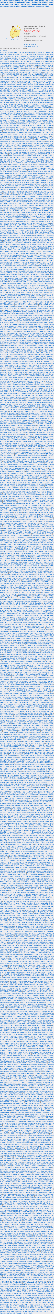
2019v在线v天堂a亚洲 (31, 1288)
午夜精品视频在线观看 (9, 461)
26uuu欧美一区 (4, 585)
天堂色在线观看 (42, 1047)
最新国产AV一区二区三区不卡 (34, 706)
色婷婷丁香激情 (18, 883)
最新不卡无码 (22, 1073)
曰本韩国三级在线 (13, 897)
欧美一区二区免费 (21, 283)
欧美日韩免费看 (16, 79)
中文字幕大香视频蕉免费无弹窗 (25, 699)
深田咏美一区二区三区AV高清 (27, 711)
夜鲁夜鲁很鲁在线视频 (6, 79)
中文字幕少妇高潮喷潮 (24, 1130)
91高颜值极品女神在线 (33, 1114)
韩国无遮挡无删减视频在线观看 (35, 340)
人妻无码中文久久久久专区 (41, 383)
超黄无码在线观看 (10, 484)
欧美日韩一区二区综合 (40, 1112)
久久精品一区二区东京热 (14, 432)
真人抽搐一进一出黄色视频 (11, 834)
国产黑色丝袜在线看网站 (35, 388)
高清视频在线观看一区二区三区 (12, 651)
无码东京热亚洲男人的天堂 (30, 267)
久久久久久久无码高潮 (10, 1013)
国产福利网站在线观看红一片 (32, 207)
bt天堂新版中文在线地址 (38, 455)
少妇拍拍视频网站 (28, 448)
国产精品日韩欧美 (48, 461)
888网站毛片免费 (23, 668)
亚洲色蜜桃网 (28, 1038)
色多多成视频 (39, 1169)
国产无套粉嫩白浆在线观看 (25, 148)
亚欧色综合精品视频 (32, 812)
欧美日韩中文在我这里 (12, 933)
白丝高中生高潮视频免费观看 (14, 1208)
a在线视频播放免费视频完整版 (43, 84)
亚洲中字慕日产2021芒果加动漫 (44, 693)
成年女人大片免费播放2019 (21, 239)
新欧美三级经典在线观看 (11, 938)
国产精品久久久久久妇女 (33, 104)
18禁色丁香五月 (37, 986)
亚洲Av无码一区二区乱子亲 (33, 997)
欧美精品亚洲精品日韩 (33, 1146)
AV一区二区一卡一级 (45, 262)
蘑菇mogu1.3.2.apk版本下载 (24, 620)
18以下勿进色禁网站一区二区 (38, 548)
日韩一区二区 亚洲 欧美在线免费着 (11, 1059)
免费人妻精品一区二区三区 (14, 1141)
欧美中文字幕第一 (15, 244)
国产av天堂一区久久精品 (36, 306)
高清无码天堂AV (12, 777)
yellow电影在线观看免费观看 (18, 251)
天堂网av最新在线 (15, 1071)
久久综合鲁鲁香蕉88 (27, 432)
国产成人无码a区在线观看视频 (21, 1176)
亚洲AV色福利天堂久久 (37, 210)
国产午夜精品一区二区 (26, 1313)
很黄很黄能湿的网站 (20, 1224)
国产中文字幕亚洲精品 (35, 613)
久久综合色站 (26, 1052)
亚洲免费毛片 (41, 752)
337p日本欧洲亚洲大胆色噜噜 (26, 869)
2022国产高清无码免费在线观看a (37, 219)
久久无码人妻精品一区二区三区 (42, 393)
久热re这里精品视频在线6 (46, 1091)
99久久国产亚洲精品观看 (34, 1277)
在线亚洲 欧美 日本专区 (19, 386)
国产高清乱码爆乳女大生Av (11, 161)
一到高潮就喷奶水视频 (45, 136)
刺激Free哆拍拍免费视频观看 (16, 896)
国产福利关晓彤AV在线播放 (29, 246)
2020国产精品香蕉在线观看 (15, 1052)
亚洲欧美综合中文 (16, 123)
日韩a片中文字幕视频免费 (21, 1183)
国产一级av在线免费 (27, 52)
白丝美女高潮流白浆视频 (34, 86)
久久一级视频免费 (45, 977)
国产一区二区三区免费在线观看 (10, 1235)
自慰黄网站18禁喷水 (7, 945)
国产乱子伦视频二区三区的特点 (14, 576)
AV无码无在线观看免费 (39, 894)
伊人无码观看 (22, 897)
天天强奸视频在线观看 (8, 1116)
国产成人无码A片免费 (36, 707)
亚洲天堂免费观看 (38, 883)
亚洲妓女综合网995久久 (35, 260)
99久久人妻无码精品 (44, 324)
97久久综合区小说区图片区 (19, 1306)
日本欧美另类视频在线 (6, 894)
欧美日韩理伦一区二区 (33, 612)
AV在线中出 (47, 530)
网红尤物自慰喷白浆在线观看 (34, 640)
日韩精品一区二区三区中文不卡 (21, 603)
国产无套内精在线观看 (35, 1233)
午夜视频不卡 (35, 436)
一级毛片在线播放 (17, 542)
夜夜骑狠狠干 (5, 670)
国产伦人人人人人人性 (10, 692)
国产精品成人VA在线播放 (47, 496)
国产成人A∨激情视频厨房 (13, 413)
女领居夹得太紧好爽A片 (34, 599)
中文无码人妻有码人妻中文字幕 (35, 283)
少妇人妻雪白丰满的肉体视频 (35, 81)
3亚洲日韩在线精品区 (47, 1189)
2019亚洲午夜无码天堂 (35, 544)
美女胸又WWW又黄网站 (39, 79)
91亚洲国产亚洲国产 (16, 929)
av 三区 (30, 486)
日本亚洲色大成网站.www (32, 1098)
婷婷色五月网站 (35, 834)
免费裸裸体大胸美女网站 (26, 422)
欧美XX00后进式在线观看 (36, 320)
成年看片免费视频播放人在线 (42, 225)
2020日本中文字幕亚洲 (23, 470)
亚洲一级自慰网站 (38, 912)
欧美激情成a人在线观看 (36, 835)
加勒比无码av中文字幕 (13, 727)
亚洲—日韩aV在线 (48, 874)
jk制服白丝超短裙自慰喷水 (30, 512)
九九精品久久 (17, 52)
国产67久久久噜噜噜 (31, 830)
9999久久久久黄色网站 (34, 526)
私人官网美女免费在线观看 (44, 952)
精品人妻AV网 (37, 589)
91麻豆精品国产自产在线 (43, 578)
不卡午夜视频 (12, 880)
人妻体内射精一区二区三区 (33, 1224)
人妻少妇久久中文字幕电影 (27, 107)
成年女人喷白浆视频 (23, 915)
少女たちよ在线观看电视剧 (30, 390)
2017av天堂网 (27, 576)
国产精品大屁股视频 (38, 1082)
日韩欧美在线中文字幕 (9, 297)
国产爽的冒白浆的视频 (11, 832)
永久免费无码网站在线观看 (19, 551)
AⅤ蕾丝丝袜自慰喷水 (36, 590)
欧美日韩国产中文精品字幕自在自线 (42, 1043)
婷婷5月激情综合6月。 (26, 1119)
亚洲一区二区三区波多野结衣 (33, 363)
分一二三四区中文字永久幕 (15, 290)
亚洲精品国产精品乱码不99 (39, 93)
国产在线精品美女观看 (12, 347)
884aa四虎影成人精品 (7, 1020)
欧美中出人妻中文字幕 (41, 1109)
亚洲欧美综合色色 (28, 883)
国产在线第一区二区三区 (6, 814)
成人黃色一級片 (42, 1139)
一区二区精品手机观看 (9, 409)
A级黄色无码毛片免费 (46, 409)
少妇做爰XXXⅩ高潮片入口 (28, 258)
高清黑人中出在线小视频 (30, 752)
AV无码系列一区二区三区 (23, 748)
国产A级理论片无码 (16, 139)
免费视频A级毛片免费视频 (38, 1052)
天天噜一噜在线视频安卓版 (7, 518)
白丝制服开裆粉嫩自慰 (26, 171)
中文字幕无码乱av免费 (19, 1016)
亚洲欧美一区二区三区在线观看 (8, 695)
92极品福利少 (33, 777)
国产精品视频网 (28, 493)
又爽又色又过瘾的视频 (34, 457)
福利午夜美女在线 (5, 519)
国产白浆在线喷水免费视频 (21, 1116)
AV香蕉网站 (25, 610)
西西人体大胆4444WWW (24, 832)
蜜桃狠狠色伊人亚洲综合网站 (10, 168)
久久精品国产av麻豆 (47, 892)
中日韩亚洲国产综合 (45, 106)
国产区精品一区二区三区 (43, 510)
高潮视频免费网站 (38, 837)
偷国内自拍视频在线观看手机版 (25, 122)
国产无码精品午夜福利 (22, 260)
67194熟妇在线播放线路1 (21, 913)
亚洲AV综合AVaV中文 (36, 194)
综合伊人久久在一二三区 (8, 526)
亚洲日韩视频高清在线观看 (44, 558)
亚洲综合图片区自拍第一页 (34, 905)
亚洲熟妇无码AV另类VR (39, 493)
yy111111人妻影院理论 (21, 486)
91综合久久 (18, 232)
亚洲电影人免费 (27, 289)
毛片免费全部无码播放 (42, 328)
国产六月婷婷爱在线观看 (44, 1107)
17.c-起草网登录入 (31, 186)
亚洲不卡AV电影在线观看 (46, 684)
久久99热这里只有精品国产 (42, 115)
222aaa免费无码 (11, 189)
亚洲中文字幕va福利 (38, 280)
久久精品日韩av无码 (22, 695)
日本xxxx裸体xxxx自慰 (12, 441)
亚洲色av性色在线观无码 (20, 365)
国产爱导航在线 (38, 349)
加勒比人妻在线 (4, 505)
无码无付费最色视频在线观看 (15, 949)
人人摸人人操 (7, 723)
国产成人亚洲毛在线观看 (26, 965)
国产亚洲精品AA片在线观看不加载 (28, 727)
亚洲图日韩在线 (13, 175)
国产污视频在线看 (44, 1011)
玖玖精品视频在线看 (34, 116)
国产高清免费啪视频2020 (6, 926)
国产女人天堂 (46, 620)
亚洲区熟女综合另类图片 (25, 200)
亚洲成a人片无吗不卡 (21, 127)
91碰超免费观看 (46, 505)
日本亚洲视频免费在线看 (18, 809)
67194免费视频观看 (25, 546)
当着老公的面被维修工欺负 (40, 345)
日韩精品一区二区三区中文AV (23, 534)
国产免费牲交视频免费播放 (24, 83)
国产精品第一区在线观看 (44, 1300)
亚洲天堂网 (48, 61)
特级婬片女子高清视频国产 (27, 487)
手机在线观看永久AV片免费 (30, 395)
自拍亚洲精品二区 (38, 725)
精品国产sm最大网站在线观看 (27, 1199)
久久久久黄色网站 (10, 534)
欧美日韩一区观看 (10, 839)
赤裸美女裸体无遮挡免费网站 (9, 1151)
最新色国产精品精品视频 (8, 97)
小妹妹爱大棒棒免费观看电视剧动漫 (30, 581)
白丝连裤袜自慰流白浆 (11, 757)
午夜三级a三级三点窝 (10, 589)
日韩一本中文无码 (10, 1034)
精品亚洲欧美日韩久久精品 (41, 1077)
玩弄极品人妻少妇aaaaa (29, 693)
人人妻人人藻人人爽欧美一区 (38, 1201)
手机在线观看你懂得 (27, 849)
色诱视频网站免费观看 (31, 299)
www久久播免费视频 (22, 692)
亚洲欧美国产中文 (5, 157)
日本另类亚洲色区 (7, 1066)
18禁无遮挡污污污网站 (39, 660)
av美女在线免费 (25, 1134)
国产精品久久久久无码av (13, 567)
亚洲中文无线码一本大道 (13, 848)
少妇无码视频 (43, 477)
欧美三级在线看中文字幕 (23, 793)
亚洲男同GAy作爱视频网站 (11, 668)
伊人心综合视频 (17, 225)
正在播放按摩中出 (47, 363)
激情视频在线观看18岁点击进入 (40, 65)
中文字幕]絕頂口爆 (42, 173)
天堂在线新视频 (11, 810)
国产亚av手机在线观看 (28, 764)
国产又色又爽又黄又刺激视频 (39, 885)
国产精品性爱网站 (9, 86)
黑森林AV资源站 (48, 924)
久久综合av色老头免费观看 (12, 858)
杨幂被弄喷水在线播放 (17, 1238)
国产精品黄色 (24, 562)
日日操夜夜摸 (45, 736)
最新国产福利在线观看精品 (32, 1029)
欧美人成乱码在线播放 (30, 308)
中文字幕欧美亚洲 (38, 805)
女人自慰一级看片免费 (17, 738)
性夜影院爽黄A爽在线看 (14, 294)
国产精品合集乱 (45, 695)
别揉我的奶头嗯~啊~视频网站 (11, 1073)
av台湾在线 (48, 234)
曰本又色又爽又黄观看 (39, 1194)
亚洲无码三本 (48, 68)
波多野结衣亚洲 (46, 1302)
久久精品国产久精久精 (21, 936)
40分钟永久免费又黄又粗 (43, 990)
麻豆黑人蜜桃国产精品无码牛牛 (39, 601)
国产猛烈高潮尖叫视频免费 (39, 441)
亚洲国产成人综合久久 (34, 816)
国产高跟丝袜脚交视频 (24, 415)
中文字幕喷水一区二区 (38, 301)
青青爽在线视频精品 (7, 228)
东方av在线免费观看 (13, 510)
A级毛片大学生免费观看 (9, 345)
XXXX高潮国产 (4, 899)
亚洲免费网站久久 (18, 1242)
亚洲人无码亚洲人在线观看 (19, 60)
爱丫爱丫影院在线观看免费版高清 (27, 1187)
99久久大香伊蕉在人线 (17, 910)
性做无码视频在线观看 (19, 1098)
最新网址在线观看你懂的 (44, 622)
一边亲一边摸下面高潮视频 (17, 1240)
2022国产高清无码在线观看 (38, 209)
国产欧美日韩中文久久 (36, 175)
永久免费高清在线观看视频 (39, 818)
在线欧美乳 (11, 56)
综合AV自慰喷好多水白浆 (30, 265)
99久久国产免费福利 (32, 54)
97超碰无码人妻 (26, 741)
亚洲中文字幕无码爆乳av (30, 1238)
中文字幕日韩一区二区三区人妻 (10, 1139)
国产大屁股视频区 (27, 372)
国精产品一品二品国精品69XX (11, 1174)
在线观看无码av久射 (25, 557)
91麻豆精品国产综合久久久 (23, 461)
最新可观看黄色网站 (35, 731)
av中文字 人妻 (19, 285)
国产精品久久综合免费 (36, 452)
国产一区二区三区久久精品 (7, 486)
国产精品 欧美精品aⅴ (26, 93)
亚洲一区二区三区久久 (13, 1082)
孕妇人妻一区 (30, 1192)
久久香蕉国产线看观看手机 (46, 633)
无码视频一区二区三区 (11, 81)
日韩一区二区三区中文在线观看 (38, 960)
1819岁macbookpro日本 (23, 1013)
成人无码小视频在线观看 (37, 310)
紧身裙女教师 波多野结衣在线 (41, 944)
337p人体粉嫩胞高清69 (11, 729)
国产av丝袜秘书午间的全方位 (27, 214)
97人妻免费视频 (47, 947)
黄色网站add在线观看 (10, 924)
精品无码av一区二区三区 (23, 1000)
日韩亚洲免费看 (47, 249)
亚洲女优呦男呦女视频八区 (19, 463)
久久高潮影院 (19, 1249)
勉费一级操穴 (23, 1146)
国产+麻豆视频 (8, 702)
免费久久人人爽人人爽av (9, 544)
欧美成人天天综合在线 (26, 473)
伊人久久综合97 (32, 287)
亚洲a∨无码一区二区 (34, 1105)
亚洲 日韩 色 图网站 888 (31, 264)
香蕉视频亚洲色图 (36, 832)
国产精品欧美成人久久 (14, 761)
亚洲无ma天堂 (26, 1153)
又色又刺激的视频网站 (6, 463)
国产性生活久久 (7, 193)
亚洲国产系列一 (20, 928)
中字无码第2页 (44, 1146)
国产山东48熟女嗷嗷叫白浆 (25, 944)
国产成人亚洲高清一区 (8, 1047)
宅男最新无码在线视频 (38, 384)
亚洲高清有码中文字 (30, 1270)
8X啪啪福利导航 (13, 1132)
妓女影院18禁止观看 (37, 230)
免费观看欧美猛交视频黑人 (17, 954)
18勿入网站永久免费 (39, 573)
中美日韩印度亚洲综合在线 (9, 283)
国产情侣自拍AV (49, 358)
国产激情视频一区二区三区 (24, 150)
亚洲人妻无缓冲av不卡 (40, 331)
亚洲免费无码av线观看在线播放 (41, 1242)
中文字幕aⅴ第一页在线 (17, 647)
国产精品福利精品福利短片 (14, 993)
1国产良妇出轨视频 (10, 1171)
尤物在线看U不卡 (45, 674)
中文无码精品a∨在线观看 (39, 596)
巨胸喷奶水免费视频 (23, 635)
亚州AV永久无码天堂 (41, 1061)
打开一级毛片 (34, 292)
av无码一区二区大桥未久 (13, 292)
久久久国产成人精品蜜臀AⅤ (11, 487)
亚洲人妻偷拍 (8, 1272)
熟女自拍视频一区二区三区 (29, 958)
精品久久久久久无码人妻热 (39, 810)
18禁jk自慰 (16, 406)
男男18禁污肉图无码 (43, 663)
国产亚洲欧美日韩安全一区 (9, 1292)
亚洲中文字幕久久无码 (8, 191)
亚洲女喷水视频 (21, 368)
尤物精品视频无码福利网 (22, 798)
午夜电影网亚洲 (31, 619)
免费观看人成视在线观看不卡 (40, 956)
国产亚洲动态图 (35, 819)
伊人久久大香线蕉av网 (29, 645)
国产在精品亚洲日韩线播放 (37, 1130)
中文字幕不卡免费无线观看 (36, 178)
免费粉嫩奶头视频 (28, 319)
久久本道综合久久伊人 (19, 825)
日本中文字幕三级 (48, 313)
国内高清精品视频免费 (6, 125)
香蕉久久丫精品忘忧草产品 (38, 747)
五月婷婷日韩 (14, 331)
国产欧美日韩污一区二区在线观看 (17, 328)
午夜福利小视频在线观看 (8, 503)
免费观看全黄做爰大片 (47, 1224)
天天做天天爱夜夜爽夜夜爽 (16, 1009)
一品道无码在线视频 (44, 1226)
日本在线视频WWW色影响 (26, 1212)
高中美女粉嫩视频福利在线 (28, 58)
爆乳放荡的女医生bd (33, 166)
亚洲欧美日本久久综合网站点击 (14, 242)
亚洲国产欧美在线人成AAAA (45, 812)
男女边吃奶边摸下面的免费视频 (12, 218)
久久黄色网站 (25, 1142)
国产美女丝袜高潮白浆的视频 (28, 1002)
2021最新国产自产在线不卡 (39, 491)
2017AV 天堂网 (29, 722)
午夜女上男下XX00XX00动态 (30, 281)
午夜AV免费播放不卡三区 (18, 471)
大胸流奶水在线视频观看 (42, 555)
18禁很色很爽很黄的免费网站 (38, 1064)
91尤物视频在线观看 (41, 1270)
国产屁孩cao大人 (33, 1176)
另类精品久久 (30, 1206)
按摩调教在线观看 (22, 599)
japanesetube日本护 (15, 246)
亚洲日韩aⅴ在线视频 (34, 782)
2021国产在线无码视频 (10, 104)
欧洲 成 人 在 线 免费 (22, 131)
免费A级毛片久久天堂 (38, 857)
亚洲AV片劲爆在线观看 (6, 406)
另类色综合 (21, 494)
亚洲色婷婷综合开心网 (6, 60)
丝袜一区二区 (34, 1281)
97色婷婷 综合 (36, 271)
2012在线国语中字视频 (19, 420)
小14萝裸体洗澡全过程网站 (19, 269)
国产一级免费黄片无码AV (22, 718)
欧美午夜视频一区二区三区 (46, 221)
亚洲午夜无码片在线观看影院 (35, 1293)
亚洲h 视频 (17, 986)
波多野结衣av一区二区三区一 (12, 202)
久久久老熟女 (21, 1167)
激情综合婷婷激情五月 (25, 1268)
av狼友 (12, 1091)
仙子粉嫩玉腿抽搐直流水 (9, 131)
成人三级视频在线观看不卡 (21, 782)
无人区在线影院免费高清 (15, 281)
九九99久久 (26, 1208)
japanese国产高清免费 (38, 218)
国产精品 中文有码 (14, 1226)
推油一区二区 (8, 565)
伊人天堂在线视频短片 (46, 427)
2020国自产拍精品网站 (15, 475)
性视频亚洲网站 (47, 127)
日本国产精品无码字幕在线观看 (28, 1260)
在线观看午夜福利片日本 (10, 1290)
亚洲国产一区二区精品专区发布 (23, 301)
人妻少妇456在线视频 (18, 68)
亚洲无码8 (9, 1055)
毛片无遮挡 (16, 565)
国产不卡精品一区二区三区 (31, 193)
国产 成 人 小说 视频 (10, 83)
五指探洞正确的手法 (35, 802)
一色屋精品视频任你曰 (48, 400)
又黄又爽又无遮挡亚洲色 (31, 523)
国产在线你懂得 (7, 849)
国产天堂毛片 (18, 329)
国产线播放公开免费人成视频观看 (36, 99)
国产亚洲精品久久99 (10, 249)
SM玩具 (4, 660)
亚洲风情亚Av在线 (14, 1199)
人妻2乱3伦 (8, 1089)
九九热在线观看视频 (41, 386)
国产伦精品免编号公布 (36, 603)
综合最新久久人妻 (21, 821)
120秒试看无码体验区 (46, 251)
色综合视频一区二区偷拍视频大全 (34, 498)
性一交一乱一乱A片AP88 (38, 97)
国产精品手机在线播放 (38, 486)
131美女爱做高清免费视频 (12, 951)
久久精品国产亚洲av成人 (28, 95)
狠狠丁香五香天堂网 (5, 361)
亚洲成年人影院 (33, 683)
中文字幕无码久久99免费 (40, 1121)
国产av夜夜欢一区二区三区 (30, 587)
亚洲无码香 (7, 812)
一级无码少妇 (18, 700)
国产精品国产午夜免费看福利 (7, 1086)
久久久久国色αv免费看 (30, 739)
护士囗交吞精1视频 (27, 968)
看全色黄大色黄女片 (36, 615)
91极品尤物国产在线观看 (9, 187)
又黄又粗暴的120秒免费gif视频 (24, 589)
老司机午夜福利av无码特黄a (32, 658)
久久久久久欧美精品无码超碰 (34, 784)
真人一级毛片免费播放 (47, 518)
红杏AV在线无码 (28, 725)
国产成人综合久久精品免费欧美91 (27, 901)
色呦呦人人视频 (25, 1064)
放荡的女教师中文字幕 (10, 793)
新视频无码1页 (25, 178)
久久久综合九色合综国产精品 (14, 267)
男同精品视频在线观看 (16, 95)
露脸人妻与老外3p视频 (25, 1213)
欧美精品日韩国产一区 (18, 138)
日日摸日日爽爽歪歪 (26, 768)
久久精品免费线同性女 (35, 1045)
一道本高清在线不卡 (32, 516)
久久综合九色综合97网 (31, 1126)
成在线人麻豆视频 (14, 200)
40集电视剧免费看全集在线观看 (29, 1222)
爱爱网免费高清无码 (25, 1110)
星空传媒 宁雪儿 (14, 235)
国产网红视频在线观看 (38, 242)
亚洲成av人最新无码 (25, 583)
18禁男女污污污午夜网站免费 (15, 713)
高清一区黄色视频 (44, 439)
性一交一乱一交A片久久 (21, 539)
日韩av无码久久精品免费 (6, 1277)
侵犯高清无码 (16, 1201)
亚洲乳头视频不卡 (12, 881)
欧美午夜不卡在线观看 (27, 1210)
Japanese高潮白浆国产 (6, 739)
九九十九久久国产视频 (31, 605)
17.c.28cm (11, 823)
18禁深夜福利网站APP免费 (35, 803)
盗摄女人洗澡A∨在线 (24, 938)
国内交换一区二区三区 (31, 468)
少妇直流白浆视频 (28, 805)
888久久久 (3, 635)
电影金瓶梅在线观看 (23, 1084)
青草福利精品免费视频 (16, 992)
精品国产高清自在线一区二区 (19, 770)
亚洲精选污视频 (46, 397)
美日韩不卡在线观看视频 (10, 415)
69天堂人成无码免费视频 (45, 292)
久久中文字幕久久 (13, 356)
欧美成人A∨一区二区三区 (39, 289)
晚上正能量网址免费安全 (26, 1071)
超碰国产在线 (34, 163)
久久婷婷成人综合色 (18, 739)
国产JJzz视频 (21, 212)
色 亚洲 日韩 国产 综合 (43, 425)
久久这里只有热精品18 (13, 672)
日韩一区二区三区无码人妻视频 (27, 510)
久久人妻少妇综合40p (22, 924)
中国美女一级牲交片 (13, 1217)
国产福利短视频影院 (7, 74)
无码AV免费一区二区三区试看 (36, 161)
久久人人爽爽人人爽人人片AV (37, 718)
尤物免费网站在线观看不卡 (38, 995)
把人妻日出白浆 (30, 976)
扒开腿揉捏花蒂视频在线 (11, 384)
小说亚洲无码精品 (36, 518)
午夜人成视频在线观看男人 (35, 127)
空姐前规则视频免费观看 (36, 159)
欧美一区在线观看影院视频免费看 (39, 1181)
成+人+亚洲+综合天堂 (35, 672)
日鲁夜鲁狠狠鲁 (19, 560)
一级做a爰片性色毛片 (7, 605)
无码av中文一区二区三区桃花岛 (39, 1153)
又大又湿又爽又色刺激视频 (44, 1162)
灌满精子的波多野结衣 (30, 681)
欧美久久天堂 (9, 159)
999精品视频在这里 (13, 1070)
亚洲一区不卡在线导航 (24, 590)
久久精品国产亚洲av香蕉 (25, 344)
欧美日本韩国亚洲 (7, 1220)
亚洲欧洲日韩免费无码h (34, 736)
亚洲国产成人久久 (25, 839)
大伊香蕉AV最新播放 (17, 207)
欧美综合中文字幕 (26, 800)
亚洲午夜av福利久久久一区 (17, 264)
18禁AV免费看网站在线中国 (32, 1023)
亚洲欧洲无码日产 (27, 771)
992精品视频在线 (32, 789)
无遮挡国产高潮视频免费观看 (7, 127)
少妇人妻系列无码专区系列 (21, 234)
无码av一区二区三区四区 (12, 592)
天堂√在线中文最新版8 (47, 581)
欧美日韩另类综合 (31, 1006)
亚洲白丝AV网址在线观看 (39, 759)
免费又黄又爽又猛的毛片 (15, 791)
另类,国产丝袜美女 (23, 535)
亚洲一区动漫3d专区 (7, 186)
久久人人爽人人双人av (47, 1304)
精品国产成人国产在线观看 (16, 629)
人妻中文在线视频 (32, 60)
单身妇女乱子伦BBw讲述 (28, 361)
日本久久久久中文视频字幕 (10, 599)
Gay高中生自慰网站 (23, 320)
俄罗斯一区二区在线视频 (32, 276)
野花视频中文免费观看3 (25, 688)
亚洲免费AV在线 (33, 131)
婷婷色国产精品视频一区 (20, 120)
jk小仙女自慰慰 (44, 1151)
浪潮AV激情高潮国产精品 (26, 1231)
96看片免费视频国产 (13, 473)
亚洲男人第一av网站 (19, 605)
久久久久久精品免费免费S (26, 235)
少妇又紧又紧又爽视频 (41, 420)
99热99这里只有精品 (25, 773)
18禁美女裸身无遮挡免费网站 (41, 686)
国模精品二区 (12, 1015)
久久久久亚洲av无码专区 (15, 1078)
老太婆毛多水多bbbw (7, 1057)
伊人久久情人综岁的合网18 (34, 1039)
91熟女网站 (8, 1281)
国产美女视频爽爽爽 (20, 709)
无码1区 (16, 1087)
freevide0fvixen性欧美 (18, 684)
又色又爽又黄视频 (16, 361)
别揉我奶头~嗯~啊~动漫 (16, 645)
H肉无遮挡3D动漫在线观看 (40, 846)
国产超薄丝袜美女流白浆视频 (35, 56)
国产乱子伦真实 (43, 1281)
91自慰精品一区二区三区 (25, 1235)
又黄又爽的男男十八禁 (23, 1276)
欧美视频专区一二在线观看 (42, 431)
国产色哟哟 (29, 384)
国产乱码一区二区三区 (19, 186)
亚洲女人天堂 (11, 942)
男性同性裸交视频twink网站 (32, 684)
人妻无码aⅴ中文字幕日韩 (22, 1022)
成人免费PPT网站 (24, 613)
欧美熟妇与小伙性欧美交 (29, 787)
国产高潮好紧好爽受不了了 (15, 431)
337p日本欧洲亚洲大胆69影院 (25, 187)
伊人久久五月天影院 (29, 571)
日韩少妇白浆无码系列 (42, 629)
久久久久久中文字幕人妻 (35, 635)
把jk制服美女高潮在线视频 (23, 654)
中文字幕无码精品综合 (18, 407)
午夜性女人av (5, 988)
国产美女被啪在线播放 (11, 148)
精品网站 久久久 (41, 1311)
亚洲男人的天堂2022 (20, 784)
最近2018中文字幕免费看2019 (42, 326)
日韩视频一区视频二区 (27, 844)
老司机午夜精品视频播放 (19, 377)
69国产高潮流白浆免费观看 (11, 1077)
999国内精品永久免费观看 (32, 1148)
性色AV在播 (12, 539)
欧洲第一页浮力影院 (34, 1160)
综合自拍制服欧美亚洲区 (32, 418)
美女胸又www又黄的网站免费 (38, 1142)
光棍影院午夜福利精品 (31, 445)
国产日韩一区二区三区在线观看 (27, 347)
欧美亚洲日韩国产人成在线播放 (43, 1307)
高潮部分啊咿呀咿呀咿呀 (15, 970)
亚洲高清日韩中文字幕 (30, 896)
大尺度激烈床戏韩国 (43, 290)
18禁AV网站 (10, 234)
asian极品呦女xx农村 (18, 1236)
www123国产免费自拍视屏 (7, 1311)
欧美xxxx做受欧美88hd (6, 115)
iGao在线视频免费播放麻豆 (14, 257)
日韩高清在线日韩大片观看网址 (25, 1075)
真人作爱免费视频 (39, 1292)
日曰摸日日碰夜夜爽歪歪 (35, 1020)
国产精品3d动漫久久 (43, 154)
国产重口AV (37, 844)
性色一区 (29, 271)
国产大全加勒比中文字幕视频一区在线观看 (30, 459)
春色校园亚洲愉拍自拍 (40, 936)
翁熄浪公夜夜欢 (23, 367)
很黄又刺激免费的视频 (37, 241)
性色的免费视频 (18, 289)
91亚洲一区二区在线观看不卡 (35, 269)
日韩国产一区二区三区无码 (40, 134)
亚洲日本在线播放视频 (21, 392)
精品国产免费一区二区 (32, 709)
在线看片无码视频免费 (46, 569)
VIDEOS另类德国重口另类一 (28, 294)
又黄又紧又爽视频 (38, 594)
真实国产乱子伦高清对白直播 (18, 812)
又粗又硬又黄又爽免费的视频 (37, 1022)
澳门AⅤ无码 (50, 258)
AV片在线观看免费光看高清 (40, 1063)
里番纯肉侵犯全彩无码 (34, 977)
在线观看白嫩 (44, 116)
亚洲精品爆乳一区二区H (34, 406)
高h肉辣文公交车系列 (47, 997)
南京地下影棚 (32, 858)
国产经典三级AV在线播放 (32, 136)
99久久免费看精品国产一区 (11, 873)
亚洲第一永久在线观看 (37, 926)
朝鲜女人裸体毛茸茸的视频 (39, 70)
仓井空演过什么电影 (9, 221)
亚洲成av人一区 (26, 379)
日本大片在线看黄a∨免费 (6, 1068)
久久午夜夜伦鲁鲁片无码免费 (39, 951)
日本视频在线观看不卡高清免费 (36, 463)
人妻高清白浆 (5, 95)
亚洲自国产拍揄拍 (41, 681)
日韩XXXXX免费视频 (37, 583)
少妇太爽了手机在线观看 (42, 889)
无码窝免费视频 (34, 221)
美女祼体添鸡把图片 (18, 1295)
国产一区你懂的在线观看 (21, 1252)
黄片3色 (25, 853)
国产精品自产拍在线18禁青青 (11, 766)
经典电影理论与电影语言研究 (31, 106)
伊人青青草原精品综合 (26, 1158)
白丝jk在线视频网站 (38, 1274)
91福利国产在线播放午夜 (37, 129)
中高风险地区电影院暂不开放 (10, 1213)
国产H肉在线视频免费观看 (33, 674)
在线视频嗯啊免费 (36, 729)
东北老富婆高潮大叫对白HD (25, 917)
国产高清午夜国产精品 (32, 826)
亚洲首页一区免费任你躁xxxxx (22, 129)
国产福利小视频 (26, 400)
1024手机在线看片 (48, 1084)
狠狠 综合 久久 (34, 984)
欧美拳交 (24, 585)
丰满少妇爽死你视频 (31, 906)
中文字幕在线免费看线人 (40, 464)
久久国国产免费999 (34, 1151)
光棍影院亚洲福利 (46, 86)
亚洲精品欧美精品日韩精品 (46, 415)
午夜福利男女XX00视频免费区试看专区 (35, 1080)
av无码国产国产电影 (25, 1300)
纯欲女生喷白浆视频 (32, 507)
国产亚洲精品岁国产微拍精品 (13, 113)
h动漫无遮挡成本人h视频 (15, 867)
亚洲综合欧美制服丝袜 (38, 716)
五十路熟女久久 (14, 988)
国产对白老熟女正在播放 (13, 1007)
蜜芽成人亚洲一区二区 (36, 72)
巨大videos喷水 (13, 734)
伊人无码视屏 (43, 365)
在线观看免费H (36, 356)
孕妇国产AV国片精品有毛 (8, 816)
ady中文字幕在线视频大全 (34, 1189)
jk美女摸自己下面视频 (39, 1219)
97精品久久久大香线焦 (44, 67)
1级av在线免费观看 (9, 1023)
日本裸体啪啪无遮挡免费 (28, 1109)
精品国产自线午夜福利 (27, 1007)
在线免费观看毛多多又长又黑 (43, 335)
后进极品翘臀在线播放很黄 (22, 984)
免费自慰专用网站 (26, 218)
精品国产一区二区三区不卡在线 (26, 1137)
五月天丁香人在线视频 (16, 372)
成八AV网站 (17, 1210)
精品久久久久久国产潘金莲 (37, 297)
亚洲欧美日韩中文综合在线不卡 (10, 177)
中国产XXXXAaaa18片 (11, 944)
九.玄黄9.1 (26, 1165)
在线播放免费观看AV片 (28, 257)
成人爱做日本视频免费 (41, 1236)
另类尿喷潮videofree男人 (44, 131)
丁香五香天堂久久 (45, 1027)
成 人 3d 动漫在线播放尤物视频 (8, 358)
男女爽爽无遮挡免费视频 (20, 656)
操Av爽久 (10, 363)
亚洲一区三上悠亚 (37, 620)
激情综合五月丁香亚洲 (29, 431)
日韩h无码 (46, 715)
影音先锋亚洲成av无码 (6, 1031)
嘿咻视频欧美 (37, 647)
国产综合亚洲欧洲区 (45, 1059)
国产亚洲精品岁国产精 (8, 1210)
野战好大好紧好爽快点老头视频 (28, 202)
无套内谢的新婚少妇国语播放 (39, 981)
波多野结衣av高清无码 (39, 979)
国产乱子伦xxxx (47, 1215)
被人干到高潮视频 (7, 1016)
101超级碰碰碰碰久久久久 (32, 999)
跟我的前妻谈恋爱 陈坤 (25, 356)
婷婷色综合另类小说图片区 (7, 830)
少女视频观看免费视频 (47, 356)
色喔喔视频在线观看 (34, 1031)
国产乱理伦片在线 (25, 707)
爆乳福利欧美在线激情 (29, 1155)
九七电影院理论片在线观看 (9, 803)
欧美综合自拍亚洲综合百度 (40, 617)
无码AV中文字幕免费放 (37, 249)
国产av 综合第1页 (34, 102)
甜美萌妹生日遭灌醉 (43, 777)
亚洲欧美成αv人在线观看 (34, 1286)
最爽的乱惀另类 (20, 1270)
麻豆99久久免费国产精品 (13, 383)
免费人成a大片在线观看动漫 (14, 1196)
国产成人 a (49, 1201)
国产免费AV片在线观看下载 (10, 198)
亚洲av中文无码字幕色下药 (11, 1212)
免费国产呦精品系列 (33, 439)
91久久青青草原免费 (17, 1165)
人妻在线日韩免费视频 (20, 1068)
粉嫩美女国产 (39, 186)
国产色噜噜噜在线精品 (37, 461)
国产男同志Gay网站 (18, 115)
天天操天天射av (23, 990)
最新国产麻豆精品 (5, 1299)
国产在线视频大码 (17, 390)
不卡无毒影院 (3, 50)
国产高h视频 (8, 54)
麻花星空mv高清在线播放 (22, 221)
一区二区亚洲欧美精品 (6, 542)
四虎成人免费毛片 (24, 931)
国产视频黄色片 (8, 386)
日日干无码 (50, 638)
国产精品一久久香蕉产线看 (40, 848)
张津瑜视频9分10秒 (8, 1157)
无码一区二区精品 (24, 672)
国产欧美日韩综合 (40, 642)
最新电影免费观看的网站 (25, 1063)
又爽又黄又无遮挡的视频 (39, 1119)
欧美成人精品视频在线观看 (44, 897)
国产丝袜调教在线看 (19, 1038)
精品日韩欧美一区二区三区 (23, 196)
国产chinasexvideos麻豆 (38, 90)
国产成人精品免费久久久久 (26, 594)
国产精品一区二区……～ (19, 54)
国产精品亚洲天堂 (25, 74)
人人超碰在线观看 (6, 324)
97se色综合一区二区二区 (9, 210)
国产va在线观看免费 (15, 335)
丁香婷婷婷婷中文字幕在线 (10, 241)
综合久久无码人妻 (31, 676)
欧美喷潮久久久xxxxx (18, 679)
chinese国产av (49, 752)
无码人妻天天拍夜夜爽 (6, 407)
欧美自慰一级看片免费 (39, 754)
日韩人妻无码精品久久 (12, 1160)
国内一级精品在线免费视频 (21, 388)
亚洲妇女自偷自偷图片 (43, 676)
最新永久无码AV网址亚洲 (29, 867)
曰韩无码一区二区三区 (33, 569)
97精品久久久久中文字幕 (39, 450)
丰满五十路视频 (32, 942)
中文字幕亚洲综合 (47, 635)
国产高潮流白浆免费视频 (40, 1231)
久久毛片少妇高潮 (27, 542)
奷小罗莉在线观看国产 (6, 390)
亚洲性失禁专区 (26, 887)
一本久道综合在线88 (15, 1109)
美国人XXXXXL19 (46, 672)
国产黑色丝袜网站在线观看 (11, 459)
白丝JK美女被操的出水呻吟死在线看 (27, 1132)
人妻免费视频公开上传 (9, 654)
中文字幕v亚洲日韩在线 (44, 202)
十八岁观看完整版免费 (29, 628)
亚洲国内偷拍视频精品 (40, 255)
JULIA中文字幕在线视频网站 (16, 890)
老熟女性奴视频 (42, 512)
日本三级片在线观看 (22, 977)
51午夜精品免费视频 (24, 878)
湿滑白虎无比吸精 (17, 1027)
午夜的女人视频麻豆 (36, 557)
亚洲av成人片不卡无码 (6, 663)
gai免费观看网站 (32, 1183)
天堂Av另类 (34, 1300)
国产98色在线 (21, 276)
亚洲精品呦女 (25, 651)
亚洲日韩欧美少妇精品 (42, 509)
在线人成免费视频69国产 (38, 480)
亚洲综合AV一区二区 (44, 855)
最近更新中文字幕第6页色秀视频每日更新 (21, 1219)
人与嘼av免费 (36, 351)
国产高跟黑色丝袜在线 (35, 913)
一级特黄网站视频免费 (38, 1048)
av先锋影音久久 (18, 1157)
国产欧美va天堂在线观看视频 (8, 209)
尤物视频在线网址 (16, 1169)
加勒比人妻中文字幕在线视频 (9, 590)
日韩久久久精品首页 (11, 635)
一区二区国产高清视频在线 (10, 901)
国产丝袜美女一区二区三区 (17, 658)
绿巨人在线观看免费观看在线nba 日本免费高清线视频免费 (34, 273)
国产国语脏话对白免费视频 (19, 778)
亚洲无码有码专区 (11, 821)
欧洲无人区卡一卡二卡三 (36, 528)
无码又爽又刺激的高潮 (14, 885)
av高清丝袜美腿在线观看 (44, 299)
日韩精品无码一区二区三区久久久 (9, 535)
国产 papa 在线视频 (12, 466)
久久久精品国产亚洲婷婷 (26, 837)
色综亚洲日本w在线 (45, 1258)
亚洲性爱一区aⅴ (45, 665)
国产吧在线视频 (9, 120)
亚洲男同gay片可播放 (16, 1162)
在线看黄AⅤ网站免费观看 (36, 931)
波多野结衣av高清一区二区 (7, 454)
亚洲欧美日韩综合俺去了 (46, 514)
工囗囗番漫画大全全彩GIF (43, 370)
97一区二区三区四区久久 (36, 239)
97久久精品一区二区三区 (23, 210)
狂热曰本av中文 (49, 77)
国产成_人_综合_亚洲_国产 (45, 109)
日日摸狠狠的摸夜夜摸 (9, 493)
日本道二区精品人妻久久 (46, 1013)
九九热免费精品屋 (6, 800)
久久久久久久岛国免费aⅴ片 (35, 881)
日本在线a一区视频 (12, 699)
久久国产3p (26, 947)
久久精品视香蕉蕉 (37, 700)
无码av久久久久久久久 (17, 425)
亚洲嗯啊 (39, 597)
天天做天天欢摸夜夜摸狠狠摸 (13, 1041)
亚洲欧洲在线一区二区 (18, 963)
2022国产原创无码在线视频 (15, 1093)
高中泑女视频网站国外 (33, 262)
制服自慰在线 (48, 745)
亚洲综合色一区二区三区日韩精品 (35, 374)
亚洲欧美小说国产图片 (8, 960)
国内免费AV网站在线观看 (41, 118)
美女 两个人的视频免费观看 (42, 438)
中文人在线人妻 (35, 887)
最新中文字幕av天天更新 (19, 1066)
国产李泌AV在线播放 (8, 178)
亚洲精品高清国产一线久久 (23, 732)
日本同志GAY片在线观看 (10, 596)
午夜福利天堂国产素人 (10, 317)
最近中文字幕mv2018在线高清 (8, 640)
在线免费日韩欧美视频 (37, 1094)
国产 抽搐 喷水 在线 (24, 1215)
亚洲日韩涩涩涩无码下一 (10, 470)
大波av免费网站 (48, 853)
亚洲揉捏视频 (24, 413)
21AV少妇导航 (16, 768)
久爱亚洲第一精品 (15, 422)
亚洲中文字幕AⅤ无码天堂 (27, 564)
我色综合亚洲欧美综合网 (29, 425)
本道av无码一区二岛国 (9, 796)
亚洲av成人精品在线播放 (26, 750)
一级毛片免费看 (18, 1192)
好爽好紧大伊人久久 (34, 915)
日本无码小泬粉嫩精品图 (9, 1276)
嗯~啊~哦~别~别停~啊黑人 (13, 1002)
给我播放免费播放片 (47, 100)
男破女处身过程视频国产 (28, 312)
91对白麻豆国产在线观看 (13, 107)
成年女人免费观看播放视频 (42, 1144)
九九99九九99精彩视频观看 (37, 1267)
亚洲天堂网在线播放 (38, 1174)
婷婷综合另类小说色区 (9, 976)
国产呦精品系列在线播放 (8, 718)
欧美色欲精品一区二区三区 (33, 1304)
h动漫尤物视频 (44, 903)
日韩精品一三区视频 (27, 113)
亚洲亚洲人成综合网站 (26, 761)
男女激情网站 (19, 1043)
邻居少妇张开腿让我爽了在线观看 (28, 1139)
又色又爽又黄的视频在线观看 (29, 154)
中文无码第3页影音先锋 (39, 734)
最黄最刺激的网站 (41, 1006)
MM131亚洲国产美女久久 (32, 1036)
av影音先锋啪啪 (34, 633)
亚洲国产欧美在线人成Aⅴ (23, 209)
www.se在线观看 (4, 1260)
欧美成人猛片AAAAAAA (40, 965)
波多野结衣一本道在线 (34, 592)
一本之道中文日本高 (35, 654)
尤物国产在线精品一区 (29, 1157)
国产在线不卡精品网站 (11, 494)
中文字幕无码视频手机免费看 (19, 723)
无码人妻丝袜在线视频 (14, 452)
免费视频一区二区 (12, 320)
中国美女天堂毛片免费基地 (40, 1263)
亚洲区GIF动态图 (40, 871)
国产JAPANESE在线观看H (19, 248)
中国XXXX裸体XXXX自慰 (12, 1300)
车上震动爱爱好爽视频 (17, 549)
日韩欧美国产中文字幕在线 (29, 92)
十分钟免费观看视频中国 (20, 1018)
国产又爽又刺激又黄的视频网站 (36, 416)
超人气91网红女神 (26, 885)
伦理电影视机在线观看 (39, 542)
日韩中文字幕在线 (27, 791)
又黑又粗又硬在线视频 (8, 170)
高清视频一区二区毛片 (38, 482)
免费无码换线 (10, 457)
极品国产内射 (27, 1009)
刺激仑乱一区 (35, 168)
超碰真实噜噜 (36, 1249)
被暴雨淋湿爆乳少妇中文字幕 (12, 546)
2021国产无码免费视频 (14, 555)
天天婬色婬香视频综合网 (24, 241)
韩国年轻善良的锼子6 (28, 100)
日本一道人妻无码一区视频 (38, 773)
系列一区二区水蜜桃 (8, 1087)
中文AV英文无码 (23, 592)
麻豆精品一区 (16, 125)
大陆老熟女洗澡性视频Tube (14, 578)
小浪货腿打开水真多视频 (28, 993)
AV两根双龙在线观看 (43, 778)
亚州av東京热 (40, 935)
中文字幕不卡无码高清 (12, 303)
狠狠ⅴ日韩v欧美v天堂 (16, 1302)
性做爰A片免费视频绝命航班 (37, 1290)
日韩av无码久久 (43, 170)
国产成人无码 (43, 1114)
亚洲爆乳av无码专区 (30, 370)
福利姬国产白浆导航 (46, 1023)
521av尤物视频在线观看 (15, 573)
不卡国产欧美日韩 (6, 617)
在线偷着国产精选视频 (17, 109)
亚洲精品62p (8, 903)
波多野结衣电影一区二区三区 (41, 448)
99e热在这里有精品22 (20, 715)
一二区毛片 (31, 367)
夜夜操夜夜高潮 (23, 789)
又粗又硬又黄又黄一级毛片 (38, 1247)
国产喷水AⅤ (28, 1295)
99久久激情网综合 (25, 819)
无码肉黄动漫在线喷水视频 (41, 198)
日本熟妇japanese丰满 (23, 525)
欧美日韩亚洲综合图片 (18, 399)
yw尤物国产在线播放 (17, 628)
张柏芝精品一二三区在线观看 (13, 745)
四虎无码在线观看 (35, 1013)
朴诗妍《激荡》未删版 (25, 436)
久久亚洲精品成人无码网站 (12, 819)
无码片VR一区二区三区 (23, 376)
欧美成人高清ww (37, 52)
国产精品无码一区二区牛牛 (39, 379)
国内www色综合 (37, 447)
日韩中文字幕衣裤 (32, 1107)
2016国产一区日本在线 (44, 519)
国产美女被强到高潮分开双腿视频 (10, 1261)
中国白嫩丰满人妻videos (6, 825)
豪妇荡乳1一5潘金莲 (33, 145)
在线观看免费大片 (43, 668)
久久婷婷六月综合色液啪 (6, 876)
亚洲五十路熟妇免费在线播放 (18, 507)
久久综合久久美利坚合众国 (13, 134)
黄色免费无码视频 (33, 120)
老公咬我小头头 (37, 1235)
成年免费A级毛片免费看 (39, 565)
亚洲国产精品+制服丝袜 (16, 1125)
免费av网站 (13, 157)
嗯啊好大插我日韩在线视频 (20, 296)
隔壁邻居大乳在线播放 (25, 818)
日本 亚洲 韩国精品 (7, 147)
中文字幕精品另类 (24, 1105)
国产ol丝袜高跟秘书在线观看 (7, 429)
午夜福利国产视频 (33, 562)
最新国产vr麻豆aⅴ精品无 (20, 1057)
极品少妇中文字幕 (48, 123)
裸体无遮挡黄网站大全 (40, 1261)
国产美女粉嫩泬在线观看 (15, 379)
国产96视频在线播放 (40, 214)
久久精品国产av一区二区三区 (10, 427)
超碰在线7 (9, 952)
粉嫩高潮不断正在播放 (10, 376)
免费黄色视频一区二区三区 (40, 148)
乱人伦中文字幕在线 (37, 344)
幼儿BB (25, 1192)
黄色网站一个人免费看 (33, 180)
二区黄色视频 (43, 782)
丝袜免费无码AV (42, 120)
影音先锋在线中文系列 (14, 258)
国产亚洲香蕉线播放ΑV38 (42, 107)
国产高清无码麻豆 (21, 865)
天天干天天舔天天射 (45, 1016)
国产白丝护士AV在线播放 (38, 933)
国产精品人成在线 (23, 743)
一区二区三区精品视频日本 (31, 338)
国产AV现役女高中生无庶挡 (10, 310)
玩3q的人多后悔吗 (42, 587)
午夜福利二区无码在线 (43, 1272)
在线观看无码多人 (32, 173)
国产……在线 (45, 260)
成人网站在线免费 (18, 448)
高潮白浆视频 (44, 494)
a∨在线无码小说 (4, 1015)
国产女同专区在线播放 (45, 1036)
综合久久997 (38, 1206)
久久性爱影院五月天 (14, 956)
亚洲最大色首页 (17, 159)
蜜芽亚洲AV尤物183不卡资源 (32, 1102)
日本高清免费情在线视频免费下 (22, 926)
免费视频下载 (16, 76)
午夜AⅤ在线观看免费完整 (15, 967)
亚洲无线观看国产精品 (18, 280)
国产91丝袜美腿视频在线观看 (21, 1244)
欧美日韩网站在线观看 (25, 90)
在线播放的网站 (36, 704)
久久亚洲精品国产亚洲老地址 (43, 992)
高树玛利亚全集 (28, 1242)
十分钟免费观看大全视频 (30, 315)
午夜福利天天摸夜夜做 (19, 363)
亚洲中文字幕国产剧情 (26, 986)
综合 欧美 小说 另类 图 (38, 745)
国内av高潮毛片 (6, 1162)
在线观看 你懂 (22, 997)
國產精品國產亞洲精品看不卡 (22, 807)
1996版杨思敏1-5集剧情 (32, 865)
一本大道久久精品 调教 (24, 729)
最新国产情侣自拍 (43, 305)
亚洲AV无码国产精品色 (9, 338)
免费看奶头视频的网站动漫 (19, 180)
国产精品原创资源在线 (35, 360)
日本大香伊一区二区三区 (32, 855)
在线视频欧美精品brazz (38, 342)
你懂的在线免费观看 (17, 780)
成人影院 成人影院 (26, 65)
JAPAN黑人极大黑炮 (22, 317)
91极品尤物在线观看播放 (19, 1004)
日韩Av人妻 (32, 303)
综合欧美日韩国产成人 (25, 933)
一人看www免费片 (24, 1160)
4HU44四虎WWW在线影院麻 (40, 372)
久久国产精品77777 (22, 157)
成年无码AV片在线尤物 (18, 1178)
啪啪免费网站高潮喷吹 (32, 324)
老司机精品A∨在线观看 (44, 1070)
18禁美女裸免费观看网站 (24, 455)
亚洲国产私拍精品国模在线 (19, 665)
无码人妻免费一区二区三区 (42, 312)
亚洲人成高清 (3, 564)
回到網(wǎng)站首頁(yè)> (31, 46)
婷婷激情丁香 (10, 395)
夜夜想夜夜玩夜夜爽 (16, 693)
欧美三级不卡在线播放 (24, 194)
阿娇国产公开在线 (31, 597)
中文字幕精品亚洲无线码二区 (39, 74)
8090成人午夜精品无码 (38, 1054)
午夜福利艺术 (22, 873)
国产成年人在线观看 (23, 1151)
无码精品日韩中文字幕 (30, 285)
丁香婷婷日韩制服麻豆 (28, 1196)
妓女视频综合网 (15, 423)
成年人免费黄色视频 (23, 757)
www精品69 (18, 1194)
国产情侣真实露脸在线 (11, 1187)
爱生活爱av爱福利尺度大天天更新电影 (14, 299)
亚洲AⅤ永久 (7, 331)
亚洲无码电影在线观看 (12, 90)
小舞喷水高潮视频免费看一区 (23, 810)
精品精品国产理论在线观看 (44, 796)
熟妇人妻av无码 (20, 1148)
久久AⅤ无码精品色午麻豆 (38, 546)
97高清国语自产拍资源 (13, 878)
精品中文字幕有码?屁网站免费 (26, 466)
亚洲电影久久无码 (21, 640)
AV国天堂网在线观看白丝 (13, 707)
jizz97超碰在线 (47, 1020)
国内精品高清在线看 (27, 624)
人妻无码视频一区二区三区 (36, 983)
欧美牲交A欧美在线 (22, 500)
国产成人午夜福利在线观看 (15, 116)
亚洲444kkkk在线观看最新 (47, 1041)
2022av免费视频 (14, 436)
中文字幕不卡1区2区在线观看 (28, 244)
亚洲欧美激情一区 (41, 739)
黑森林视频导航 (4, 754)
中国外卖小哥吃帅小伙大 (42, 489)
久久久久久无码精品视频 (19, 271)
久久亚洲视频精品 (29, 920)
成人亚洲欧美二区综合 (21, 862)
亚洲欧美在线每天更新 (25, 649)
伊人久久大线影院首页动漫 (12, 750)
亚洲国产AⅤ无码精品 (7, 354)
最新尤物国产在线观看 (20, 612)
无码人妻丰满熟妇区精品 (13, 166)
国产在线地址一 (31, 677)
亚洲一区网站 (38, 1283)
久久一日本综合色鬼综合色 (43, 963)
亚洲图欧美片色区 (21, 1197)
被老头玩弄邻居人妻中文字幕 (32, 899)
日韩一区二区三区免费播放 (26, 574)
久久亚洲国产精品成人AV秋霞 (41, 910)
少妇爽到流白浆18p (29, 164)
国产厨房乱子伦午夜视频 (28, 335)
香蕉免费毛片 (44, 351)
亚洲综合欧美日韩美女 (25, 981)
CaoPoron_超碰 (6, 434)
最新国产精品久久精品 (47, 738)
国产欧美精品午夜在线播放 (45, 661)
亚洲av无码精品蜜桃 (22, 972)
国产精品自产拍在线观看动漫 (34, 377)
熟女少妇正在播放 (24, 1226)
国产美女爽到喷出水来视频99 (29, 519)
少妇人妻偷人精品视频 (32, 945)
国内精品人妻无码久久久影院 (36, 853)
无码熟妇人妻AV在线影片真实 (42, 138)
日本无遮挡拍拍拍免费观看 (34, 1066)
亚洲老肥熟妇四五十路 (44, 228)
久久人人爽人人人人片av (44, 605)
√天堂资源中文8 (17, 228)
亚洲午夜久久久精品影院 (15, 919)
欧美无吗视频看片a (31, 182)
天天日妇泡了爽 (16, 617)
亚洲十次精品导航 (27, 700)
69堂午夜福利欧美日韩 (8, 216)
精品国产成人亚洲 (15, 447)
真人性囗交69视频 (9, 887)
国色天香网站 (18, 1311)
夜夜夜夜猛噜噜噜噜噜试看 (40, 771)
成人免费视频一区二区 (19, 1055)
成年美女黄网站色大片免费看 (7, 1043)
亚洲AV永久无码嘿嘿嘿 (15, 764)
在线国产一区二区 (11, 404)
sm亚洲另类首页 (35, 1258)
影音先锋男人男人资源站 (13, 438)
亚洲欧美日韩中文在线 (20, 354)
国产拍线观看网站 (48, 230)
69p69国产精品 (12, 842)
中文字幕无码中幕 (18, 509)
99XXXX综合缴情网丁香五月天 (32, 1190)
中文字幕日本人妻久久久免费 (39, 1213)
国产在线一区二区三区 (29, 608)
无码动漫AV (11, 374)
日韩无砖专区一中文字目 (15, 585)
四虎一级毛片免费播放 (46, 865)
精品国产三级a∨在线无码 (28, 1169)
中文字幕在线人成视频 (6, 1236)
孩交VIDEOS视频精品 (9, 984)
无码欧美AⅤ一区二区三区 (11, 864)
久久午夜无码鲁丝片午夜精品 (16, 899)
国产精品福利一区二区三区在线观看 (38, 1252)
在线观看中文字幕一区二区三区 (34, 313)
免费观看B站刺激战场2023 (19, 676)
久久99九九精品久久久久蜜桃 (40, 791)
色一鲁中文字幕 (36, 968)
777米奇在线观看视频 (7, 986)
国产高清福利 (20, 755)
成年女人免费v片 (26, 860)
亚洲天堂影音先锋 (12, 1167)
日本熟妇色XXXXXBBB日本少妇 (34, 715)
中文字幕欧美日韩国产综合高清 (16, 1080)
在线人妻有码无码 (18, 571)
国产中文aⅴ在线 (26, 615)
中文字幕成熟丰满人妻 (41, 1155)
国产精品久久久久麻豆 (23, 874)
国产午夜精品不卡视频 (10, 368)
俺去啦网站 (27, 191)
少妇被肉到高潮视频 (40, 258)
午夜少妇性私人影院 (12, 869)
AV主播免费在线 (12, 122)
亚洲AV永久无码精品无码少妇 (18, 905)
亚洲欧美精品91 (38, 750)
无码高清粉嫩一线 (25, 1201)
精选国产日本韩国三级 (37, 649)
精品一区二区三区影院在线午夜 (42, 1245)
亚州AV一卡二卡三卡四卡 (28, 702)
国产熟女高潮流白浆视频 (35, 874)
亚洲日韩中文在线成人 (23, 528)
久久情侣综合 (32, 935)
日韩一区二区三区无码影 (8, 1123)
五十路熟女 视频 (42, 163)
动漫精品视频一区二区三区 (10, 553)
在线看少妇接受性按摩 (30, 1256)
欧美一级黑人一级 (44, 276)
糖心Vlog (9, 1176)
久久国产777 (39, 619)
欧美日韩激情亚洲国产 (26, 1128)
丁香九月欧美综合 (35, 807)
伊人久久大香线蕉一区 (31, 399)
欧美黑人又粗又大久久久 (11, 649)
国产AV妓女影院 (12, 755)
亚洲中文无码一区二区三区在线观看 (39, 1134)
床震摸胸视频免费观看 (6, 207)
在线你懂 (40, 1288)
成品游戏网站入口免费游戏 (12, 1231)
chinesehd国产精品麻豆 (38, 1158)
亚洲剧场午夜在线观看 (34, 500)
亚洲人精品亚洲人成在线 (11, 367)
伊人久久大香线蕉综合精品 (43, 667)
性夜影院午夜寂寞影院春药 (25, 1263)
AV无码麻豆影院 (45, 599)
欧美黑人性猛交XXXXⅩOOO (10, 594)
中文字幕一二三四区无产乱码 (7, 253)
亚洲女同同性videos (29, 1236)
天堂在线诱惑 (48, 935)
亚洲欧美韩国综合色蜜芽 (20, 1189)
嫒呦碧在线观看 (28, 280)
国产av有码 (46, 803)
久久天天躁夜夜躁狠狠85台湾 (18, 67)
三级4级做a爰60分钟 (14, 58)
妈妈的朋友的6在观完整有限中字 (36, 763)
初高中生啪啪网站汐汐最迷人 (15, 725)
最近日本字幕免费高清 (10, 150)
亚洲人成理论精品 (19, 1205)
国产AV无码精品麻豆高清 (28, 580)
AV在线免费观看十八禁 (14, 562)
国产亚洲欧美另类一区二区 (37, 381)
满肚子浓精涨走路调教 (18, 193)
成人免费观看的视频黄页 (20, 1277)
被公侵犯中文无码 (12, 1114)
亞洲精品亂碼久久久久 (15, 505)
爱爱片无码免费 (4, 956)
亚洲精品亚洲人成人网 (23, 544)
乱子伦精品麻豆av (17, 100)
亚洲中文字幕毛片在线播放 (32, 402)
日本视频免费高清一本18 (37, 690)
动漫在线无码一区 (5, 583)
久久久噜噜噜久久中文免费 (37, 376)
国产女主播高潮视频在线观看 (31, 1125)
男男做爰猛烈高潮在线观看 (40, 1299)
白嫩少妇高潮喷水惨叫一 (27, 851)
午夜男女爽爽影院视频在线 (38, 800)
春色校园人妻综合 (27, 329)
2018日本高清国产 (14, 333)
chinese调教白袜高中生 (20, 86)
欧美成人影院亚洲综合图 (21, 454)
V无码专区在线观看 (18, 663)
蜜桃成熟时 (5, 106)
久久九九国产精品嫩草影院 (37, 61)
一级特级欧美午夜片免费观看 (30, 228)
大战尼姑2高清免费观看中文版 (36, 132)
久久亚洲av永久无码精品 (26, 1082)
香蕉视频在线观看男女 (31, 679)
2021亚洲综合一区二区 (34, 864)
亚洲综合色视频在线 (42, 787)
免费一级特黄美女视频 (39, 68)
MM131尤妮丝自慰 (30, 963)
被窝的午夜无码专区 (31, 1217)
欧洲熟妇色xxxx (19, 1256)
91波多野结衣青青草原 (25, 168)
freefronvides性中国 (19, 370)
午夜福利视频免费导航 (30, 560)
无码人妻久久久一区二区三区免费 (44, 125)
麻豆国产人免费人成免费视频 (32, 1203)
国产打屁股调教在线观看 (23, 72)
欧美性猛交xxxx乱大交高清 (32, 407)
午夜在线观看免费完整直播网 (32, 494)
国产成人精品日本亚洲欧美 (25, 1245)
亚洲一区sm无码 (7, 76)
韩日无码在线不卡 (13, 981)
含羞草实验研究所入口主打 (25, 596)
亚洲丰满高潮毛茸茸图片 (43, 308)
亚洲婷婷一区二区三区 (12, 450)
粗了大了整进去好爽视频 (26, 464)
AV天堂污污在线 (29, 420)
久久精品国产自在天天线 (18, 1288)
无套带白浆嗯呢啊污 (46, 1286)
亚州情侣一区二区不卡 (27, 225)
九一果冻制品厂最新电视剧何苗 (43, 1180)
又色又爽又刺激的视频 (41, 1192)
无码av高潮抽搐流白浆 (18, 468)
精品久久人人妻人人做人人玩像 (31, 521)
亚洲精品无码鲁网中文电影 (36, 775)
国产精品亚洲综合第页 (13, 351)
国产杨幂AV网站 (32, 770)
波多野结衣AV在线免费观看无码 (33, 88)
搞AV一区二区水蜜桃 (25, 1054)
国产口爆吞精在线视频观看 (18, 644)
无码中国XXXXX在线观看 (46, 757)
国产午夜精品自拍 (9, 794)
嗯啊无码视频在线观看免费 (42, 571)
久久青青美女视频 (39, 367)
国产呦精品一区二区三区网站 (12, 93)
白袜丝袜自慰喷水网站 (21, 1286)
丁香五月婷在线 (8, 377)
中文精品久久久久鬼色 (30, 509)
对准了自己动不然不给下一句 (10, 1105)
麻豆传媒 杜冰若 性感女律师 (30, 1025)
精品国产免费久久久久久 (18, 402)
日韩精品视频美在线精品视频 (10, 574)
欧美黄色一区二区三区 (13, 660)
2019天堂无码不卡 (18, 1190)
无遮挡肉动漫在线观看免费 (9, 418)
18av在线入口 (25, 306)
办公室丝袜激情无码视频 (21, 892)
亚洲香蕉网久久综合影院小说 (28, 1050)
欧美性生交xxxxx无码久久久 (24, 1173)
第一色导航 (47, 218)
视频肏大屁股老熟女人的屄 (18, 638)
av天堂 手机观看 (9, 1144)
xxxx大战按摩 (43, 938)
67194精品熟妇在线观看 (22, 409)
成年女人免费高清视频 (15, 306)
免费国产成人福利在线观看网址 (11, 775)
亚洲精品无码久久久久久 (13, 171)
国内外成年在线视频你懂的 (7, 516)
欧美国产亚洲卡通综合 (22, 189)
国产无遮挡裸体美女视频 (32, 1309)
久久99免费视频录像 (12, 1245)
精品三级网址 (48, 534)
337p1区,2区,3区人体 (46, 816)
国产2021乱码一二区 (43, 317)
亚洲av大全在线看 (34, 352)
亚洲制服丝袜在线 (22, 81)
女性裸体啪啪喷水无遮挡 (9, 525)
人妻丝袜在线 (6, 638)
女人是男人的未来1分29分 (46, 541)
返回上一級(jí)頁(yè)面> (30, 44)
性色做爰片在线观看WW (27, 349)
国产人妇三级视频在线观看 (10, 502)
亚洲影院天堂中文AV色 (25, 443)
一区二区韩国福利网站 (11, 917)
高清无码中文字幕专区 (6, 551)
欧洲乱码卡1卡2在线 (5, 889)
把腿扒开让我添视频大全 (33, 1068)
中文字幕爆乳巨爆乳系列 (32, 1091)
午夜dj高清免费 (9, 995)
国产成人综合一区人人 (22, 360)
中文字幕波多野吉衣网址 (44, 644)
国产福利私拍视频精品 (32, 478)
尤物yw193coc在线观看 (29, 967)
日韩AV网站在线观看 (45, 1148)
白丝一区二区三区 (17, 849)
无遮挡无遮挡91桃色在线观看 (37, 940)
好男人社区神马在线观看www (39, 1295)
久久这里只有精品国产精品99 (35, 873)
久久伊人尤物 (46, 835)
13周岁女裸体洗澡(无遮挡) (39, 670)
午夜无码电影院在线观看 (38, 860)
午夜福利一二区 (24, 908)
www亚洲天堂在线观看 (40, 825)
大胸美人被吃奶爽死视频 (14, 152)
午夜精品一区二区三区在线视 (12, 1293)
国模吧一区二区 (36, 688)
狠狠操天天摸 (17, 887)
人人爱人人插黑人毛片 (45, 1167)
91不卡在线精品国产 (27, 573)
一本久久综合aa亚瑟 (30, 434)
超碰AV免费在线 (48, 113)
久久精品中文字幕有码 (21, 606)
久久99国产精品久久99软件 (14, 741)
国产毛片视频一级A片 (14, 411)
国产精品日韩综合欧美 (42, 901)
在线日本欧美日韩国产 (27, 912)
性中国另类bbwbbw (38, 113)
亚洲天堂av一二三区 (7, 163)
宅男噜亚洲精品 (45, 968)
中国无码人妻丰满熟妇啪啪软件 (21, 601)
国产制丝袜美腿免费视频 (26, 1174)
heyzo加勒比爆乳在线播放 (7, 700)
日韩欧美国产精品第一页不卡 (33, 147)
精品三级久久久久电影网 (44, 1222)
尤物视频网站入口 (17, 77)
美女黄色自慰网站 (6, 77)
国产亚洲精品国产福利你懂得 (33, 212)
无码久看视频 (37, 722)
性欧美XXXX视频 (26, 143)
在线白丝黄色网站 (33, 723)
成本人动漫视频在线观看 (45, 395)
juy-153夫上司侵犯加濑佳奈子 (25, 1015)
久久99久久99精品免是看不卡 (23, 786)
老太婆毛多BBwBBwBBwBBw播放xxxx (18, 219)
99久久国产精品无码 (24, 834)
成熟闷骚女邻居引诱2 (19, 1309)
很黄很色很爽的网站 (19, 722)
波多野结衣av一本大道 (27, 255)
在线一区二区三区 (42, 390)
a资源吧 (4, 1055)
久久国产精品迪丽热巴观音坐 (36, 535)
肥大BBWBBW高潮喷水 (45, 839)
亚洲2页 (9, 549)
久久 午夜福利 (19, 226)
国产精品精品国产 (46, 212)
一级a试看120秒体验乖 (26, 134)
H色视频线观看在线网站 (36, 1165)
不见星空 (47, 99)
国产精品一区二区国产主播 (36, 1096)
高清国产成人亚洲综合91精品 (13, 610)
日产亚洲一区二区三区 (37, 576)
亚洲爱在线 (32, 454)
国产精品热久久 (49, 1130)
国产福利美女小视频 (35, 400)
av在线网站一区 (23, 161)
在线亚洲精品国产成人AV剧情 (43, 699)
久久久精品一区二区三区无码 (22, 960)
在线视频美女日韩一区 (27, 754)
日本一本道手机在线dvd (11, 344)
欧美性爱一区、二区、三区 (31, 663)
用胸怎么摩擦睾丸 (27, 139)
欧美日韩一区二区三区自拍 (28, 555)
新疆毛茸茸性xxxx (21, 530)
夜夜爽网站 (29, 638)
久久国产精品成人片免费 (8, 787)
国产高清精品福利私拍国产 (15, 521)
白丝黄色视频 (34, 839)
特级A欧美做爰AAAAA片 (14, 143)
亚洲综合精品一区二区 (38, 1268)
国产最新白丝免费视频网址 (36, 814)
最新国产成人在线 (41, 560)
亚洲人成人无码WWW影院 (10, 1130)
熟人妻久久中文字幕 (13, 818)
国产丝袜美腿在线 (31, 821)
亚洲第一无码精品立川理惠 (7, 477)
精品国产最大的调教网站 (35, 189)
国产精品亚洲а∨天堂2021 (42, 1196)
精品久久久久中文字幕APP (22, 802)
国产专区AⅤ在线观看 (35, 1302)
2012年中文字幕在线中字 (11, 1254)
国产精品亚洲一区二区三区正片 (37, 743)
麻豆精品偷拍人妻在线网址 (34, 1073)
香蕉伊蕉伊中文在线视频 (16, 1284)
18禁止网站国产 (6, 1265)
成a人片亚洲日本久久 (23, 1290)
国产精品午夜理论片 (33, 656)
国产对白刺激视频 (38, 432)
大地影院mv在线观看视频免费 (42, 764)
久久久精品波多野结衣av (42, 631)
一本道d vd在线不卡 (47, 452)
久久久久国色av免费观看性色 (14, 587)
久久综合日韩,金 (45, 271)
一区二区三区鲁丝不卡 (21, 763)
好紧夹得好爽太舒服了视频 (12, 558)
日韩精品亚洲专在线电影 (12, 1119)
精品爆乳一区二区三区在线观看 (18, 619)
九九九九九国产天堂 (7, 1251)
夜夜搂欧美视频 (4, 1226)
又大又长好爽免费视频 (30, 713)
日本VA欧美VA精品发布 (25, 857)
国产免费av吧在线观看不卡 (46, 516)
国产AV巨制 (36, 761)
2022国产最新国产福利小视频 (23, 97)
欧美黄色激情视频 (33, 317)
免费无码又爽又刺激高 (47, 360)
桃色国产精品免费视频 (11, 212)
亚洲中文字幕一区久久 (15, 184)
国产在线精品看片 (7, 603)
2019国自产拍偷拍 (13, 704)
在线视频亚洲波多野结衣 (34, 892)
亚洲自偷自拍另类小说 (39, 329)
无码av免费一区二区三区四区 (18, 340)
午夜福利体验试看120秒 (28, 77)
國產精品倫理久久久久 (15, 844)
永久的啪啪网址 (22, 569)
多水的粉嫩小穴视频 (20, 99)
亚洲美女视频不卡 (36, 505)
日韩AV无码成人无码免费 (33, 922)
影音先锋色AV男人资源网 (22, 835)
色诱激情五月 (8, 271)
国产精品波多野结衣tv (17, 308)
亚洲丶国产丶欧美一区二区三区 (25, 1292)
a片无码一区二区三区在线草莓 (32, 1205)
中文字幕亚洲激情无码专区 (15, 622)
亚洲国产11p (37, 988)
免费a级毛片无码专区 (33, 423)
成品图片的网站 (23, 406)
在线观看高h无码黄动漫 (35, 947)
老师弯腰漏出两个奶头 (17, 1265)
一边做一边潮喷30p (10, 491)
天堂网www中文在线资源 (16, 1203)
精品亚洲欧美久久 (25, 1247)
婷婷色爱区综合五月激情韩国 (36, 234)
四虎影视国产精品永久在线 (30, 253)
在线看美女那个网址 (25, 951)
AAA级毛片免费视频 (44, 1176)
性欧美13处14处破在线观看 (42, 766)
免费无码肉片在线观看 (26, 447)
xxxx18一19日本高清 (29, 1118)
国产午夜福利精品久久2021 (16, 631)
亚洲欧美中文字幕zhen (21, 477)
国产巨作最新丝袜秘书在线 (40, 849)
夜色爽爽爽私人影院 (27, 1194)
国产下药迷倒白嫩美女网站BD (33, 794)
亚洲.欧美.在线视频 (22, 803)
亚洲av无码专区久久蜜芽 (36, 798)
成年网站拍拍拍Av (16, 580)
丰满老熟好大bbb (17, 1220)
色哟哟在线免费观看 (46, 1197)
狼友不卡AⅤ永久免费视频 (41, 122)
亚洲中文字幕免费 (6, 471)
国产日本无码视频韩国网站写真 (32, 738)
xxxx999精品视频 (40, 77)
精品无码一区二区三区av (35, 123)
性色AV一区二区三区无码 (6, 715)
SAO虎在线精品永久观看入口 (33, 954)
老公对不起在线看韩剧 (44, 1217)
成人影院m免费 (45, 1190)
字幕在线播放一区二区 (12, 273)
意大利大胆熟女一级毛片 (20, 514)
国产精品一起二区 (9, 388)
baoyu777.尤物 (10, 802)
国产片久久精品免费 (28, 1078)
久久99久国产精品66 (35, 470)
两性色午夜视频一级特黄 (6, 1189)
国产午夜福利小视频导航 (44, 789)
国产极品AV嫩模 (29, 928)
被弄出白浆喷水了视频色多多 (41, 1210)
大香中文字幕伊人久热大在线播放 (14, 1228)
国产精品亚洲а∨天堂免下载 (7, 99)
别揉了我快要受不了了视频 (40, 319)
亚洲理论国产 (16, 74)
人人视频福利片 (36, 443)
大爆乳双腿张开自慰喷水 (9, 500)
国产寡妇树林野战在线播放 (36, 1185)
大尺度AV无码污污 (42, 858)
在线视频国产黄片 (21, 104)
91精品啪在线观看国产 (25, 482)
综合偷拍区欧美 (37, 226)
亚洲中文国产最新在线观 (37, 732)
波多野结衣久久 (28, 226)
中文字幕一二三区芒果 (12, 652)
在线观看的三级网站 (21, 84)
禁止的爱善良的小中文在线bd (15, 274)
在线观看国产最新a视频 (38, 534)
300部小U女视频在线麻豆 (8, 1249)
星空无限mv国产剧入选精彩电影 (32, 949)
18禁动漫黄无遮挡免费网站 (9, 1197)
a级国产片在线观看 (8, 656)
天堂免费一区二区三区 (46, 1125)
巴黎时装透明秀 (35, 938)
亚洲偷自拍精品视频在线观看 (25, 326)
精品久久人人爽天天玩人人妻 (12, 1054)
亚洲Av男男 (18, 615)
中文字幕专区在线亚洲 (6, 416)
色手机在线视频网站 (38, 76)
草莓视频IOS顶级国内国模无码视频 (11, 237)
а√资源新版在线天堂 (26, 848)
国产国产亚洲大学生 (7, 828)
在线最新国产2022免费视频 (42, 1284)
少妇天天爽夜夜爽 (10, 1022)
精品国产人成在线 (24, 626)
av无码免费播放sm (10, 1148)
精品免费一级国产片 (37, 429)
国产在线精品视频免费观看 (23, 484)
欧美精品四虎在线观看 (23, 777)
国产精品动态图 (42, 265)
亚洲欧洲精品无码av (14, 965)
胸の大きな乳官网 (44, 819)
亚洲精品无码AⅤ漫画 (26, 1059)
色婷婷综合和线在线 (45, 1100)
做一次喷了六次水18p (32, 1297)
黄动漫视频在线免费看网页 (20, 416)
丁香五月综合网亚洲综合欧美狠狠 (28, 1229)
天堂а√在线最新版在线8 (24, 704)
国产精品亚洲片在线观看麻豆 (42, 466)
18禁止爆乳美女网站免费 (37, 1123)
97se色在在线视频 (45, 402)
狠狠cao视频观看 (15, 255)
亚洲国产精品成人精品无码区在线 (20, 633)
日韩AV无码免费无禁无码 (36, 322)
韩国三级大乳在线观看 (26, 956)
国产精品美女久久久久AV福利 (37, 626)
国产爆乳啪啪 (35, 1011)
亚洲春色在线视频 (23, 145)
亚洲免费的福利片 (34, 1116)
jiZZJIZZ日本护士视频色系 (22, 102)
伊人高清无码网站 (35, 1141)
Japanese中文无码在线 (44, 1238)
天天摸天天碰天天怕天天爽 (45, 1132)
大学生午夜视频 (45, 274)
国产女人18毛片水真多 (10, 748)
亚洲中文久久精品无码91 (34, 1057)
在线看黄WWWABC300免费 (35, 157)
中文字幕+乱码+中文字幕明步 (21, 940)
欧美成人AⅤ (19, 253)
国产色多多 (41, 828)
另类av (4, 438)
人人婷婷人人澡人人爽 (8, 883)
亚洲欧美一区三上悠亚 (22, 397)
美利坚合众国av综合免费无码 (8, 865)
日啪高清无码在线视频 (27, 617)
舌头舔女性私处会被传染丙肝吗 (32, 274)
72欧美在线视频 (38, 235)
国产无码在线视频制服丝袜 (11, 990)
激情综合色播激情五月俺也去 (30, 919)
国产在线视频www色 (46, 954)
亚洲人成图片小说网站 (34, 477)
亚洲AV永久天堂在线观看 (44, 1183)
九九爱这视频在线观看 (20, 216)
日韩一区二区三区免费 (29, 871)
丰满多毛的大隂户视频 (14, 480)
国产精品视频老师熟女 (37, 636)
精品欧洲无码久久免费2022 (18, 478)
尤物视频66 (30, 936)
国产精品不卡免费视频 (13, 931)
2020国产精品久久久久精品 (15, 106)
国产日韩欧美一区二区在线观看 (17, 674)
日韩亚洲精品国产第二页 (31, 155)
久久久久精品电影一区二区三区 (21, 163)
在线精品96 (26, 116)
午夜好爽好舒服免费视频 (38, 537)
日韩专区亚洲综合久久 (47, 1102)
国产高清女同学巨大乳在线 (26, 1077)
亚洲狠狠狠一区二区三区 (13, 581)
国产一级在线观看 (41, 532)
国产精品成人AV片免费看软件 (44, 303)
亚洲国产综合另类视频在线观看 (10, 1032)
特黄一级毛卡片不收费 (22, 816)
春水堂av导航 (38, 100)
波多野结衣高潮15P (12, 455)
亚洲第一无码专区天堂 (9, 285)
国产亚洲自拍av (24, 775)
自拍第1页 (18, 823)
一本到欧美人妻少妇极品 (11, 482)
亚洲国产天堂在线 (35, 427)
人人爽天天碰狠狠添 (30, 1061)
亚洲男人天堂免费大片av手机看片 (11, 1050)
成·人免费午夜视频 (43, 1265)
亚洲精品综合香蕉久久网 (14, 961)
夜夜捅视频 (22, 384)
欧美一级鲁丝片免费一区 (35, 1103)
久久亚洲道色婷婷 (20, 999)
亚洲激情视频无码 (40, 608)
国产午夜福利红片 (10, 826)
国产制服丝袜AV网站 (34, 651)
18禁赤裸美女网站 (16, 624)
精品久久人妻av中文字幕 (32, 503)
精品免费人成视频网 (19, 498)
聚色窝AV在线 (27, 242)
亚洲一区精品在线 (25, 690)
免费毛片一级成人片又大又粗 (44, 1187)
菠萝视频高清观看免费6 (41, 929)
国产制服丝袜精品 (20, 906)
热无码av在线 (3, 431)
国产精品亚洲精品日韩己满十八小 (19, 1135)
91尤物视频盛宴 (42, 1004)
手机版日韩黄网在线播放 (46, 961)
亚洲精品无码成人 (23, 736)
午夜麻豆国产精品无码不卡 (43, 285)
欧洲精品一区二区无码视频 (39, 638)
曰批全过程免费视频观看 (11, 1063)
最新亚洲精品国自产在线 (27, 411)
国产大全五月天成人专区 (36, 1164)
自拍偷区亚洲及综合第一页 (41, 928)
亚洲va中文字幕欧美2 (41, 1149)
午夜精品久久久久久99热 (12, 1128)
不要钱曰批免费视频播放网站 (23, 491)
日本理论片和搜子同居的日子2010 (14, 1118)
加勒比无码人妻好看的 (43, 553)
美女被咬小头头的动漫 (23, 358)
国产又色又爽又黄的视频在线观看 (27, 553)
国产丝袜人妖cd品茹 (32, 778)
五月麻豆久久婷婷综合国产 (42, 1089)
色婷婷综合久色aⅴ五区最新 (43, 1199)
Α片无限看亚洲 (31, 84)
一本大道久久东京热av (6, 420)
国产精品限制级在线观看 (15, 608)
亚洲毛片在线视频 (20, 976)
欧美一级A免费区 (29, 1112)
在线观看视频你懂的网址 (12, 908)
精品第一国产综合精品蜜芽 (7, 111)
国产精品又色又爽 (26, 1281)
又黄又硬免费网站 (42, 942)
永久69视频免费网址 (29, 115)
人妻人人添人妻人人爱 (30, 629)
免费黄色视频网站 (32, 828)
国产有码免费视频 (24, 333)
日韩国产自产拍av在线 (19, 147)
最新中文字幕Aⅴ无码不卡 (11, 716)
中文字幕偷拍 (3, 1093)
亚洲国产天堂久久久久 (44, 253)
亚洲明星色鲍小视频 (33, 170)
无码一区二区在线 (43, 723)
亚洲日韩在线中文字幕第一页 (17, 1036)
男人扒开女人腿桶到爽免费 (7, 232)
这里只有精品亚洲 (31, 328)
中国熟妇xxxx (19, 787)
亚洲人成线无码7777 (28, 1283)
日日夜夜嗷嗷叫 (25, 823)
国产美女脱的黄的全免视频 (29, 1311)
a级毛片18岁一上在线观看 (17, 1126)
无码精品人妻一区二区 (36, 1208)
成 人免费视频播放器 (19, 1091)
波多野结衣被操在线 (15, 912)
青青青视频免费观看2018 (33, 1197)
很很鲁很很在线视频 (30, 667)
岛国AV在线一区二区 (28, 1093)
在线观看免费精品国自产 (46, 761)
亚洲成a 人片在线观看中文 (46, 278)
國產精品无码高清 (27, 1274)
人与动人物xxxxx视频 (37, 473)
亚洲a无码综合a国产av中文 (34, 216)
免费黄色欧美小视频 (14, 690)
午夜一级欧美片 (43, 919)
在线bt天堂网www (24, 303)
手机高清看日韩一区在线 (29, 1162)
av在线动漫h (6, 1125)
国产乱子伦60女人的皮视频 (9, 977)
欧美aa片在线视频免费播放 (18, 706)
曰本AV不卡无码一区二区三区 (45, 287)
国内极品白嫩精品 (12, 979)
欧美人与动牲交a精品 (45, 1306)
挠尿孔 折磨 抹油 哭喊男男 (32, 1178)
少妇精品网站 (48, 1268)
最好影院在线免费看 (36, 237)
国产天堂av (48, 1002)
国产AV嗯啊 (5, 379)
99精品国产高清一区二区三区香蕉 (37, 606)
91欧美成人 (25, 439)
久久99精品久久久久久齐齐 (38, 878)
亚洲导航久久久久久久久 (44, 445)
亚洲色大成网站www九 (10, 548)
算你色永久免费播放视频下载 (29, 1272)
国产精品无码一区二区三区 (20, 1251)
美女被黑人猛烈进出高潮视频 (44, 246)
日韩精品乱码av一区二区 (10, 322)
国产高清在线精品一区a (34, 862)
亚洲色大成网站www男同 (43, 92)
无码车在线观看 (4, 1132)
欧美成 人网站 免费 (43, 830)
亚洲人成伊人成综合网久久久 (19, 173)
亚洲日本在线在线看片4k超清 (24, 759)
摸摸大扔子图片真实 (43, 468)
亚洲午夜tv (49, 404)
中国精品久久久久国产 (41, 842)
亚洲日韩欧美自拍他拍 (42, 720)
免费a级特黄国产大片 (41, 993)
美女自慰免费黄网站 (13, 393)
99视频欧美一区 (22, 1114)
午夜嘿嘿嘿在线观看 (17, 805)
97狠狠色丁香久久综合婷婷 (9, 846)
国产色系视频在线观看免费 (27, 438)
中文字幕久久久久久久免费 (24, 230)
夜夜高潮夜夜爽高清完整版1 (9, 1107)
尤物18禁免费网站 (14, 443)
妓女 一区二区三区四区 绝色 (17, 1299)
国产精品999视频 (22, 864)
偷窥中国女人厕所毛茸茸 (26, 383)
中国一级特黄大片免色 (9, 196)
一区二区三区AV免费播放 (42, 1118)
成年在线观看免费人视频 (38, 876)
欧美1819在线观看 (19, 794)
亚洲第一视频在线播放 (45, 908)
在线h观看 (17, 178)
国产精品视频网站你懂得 (39, 917)
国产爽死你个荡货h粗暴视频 (37, 880)
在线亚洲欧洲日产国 (42, 896)
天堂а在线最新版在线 (7, 1006)
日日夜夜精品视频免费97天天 (13, 312)
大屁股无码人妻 (18, 512)
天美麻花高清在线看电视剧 (17, 1029)
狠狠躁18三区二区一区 (44, 507)
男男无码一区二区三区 (26, 1032)
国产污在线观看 (38, 1071)
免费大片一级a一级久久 (13, 1158)
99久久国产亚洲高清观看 (41, 869)
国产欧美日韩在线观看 (37, 143)
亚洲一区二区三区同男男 (35, 397)
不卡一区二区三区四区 (43, 244)
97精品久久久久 (17, 702)
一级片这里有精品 (26, 961)
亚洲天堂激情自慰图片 (35, 539)
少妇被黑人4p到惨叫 (47, 1066)
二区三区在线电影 (35, 1027)
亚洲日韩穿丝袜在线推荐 (35, 1084)
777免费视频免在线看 (21, 1034)
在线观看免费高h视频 (29, 642)
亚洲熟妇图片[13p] (45, 972)
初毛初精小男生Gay (48, 388)
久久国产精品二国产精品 (10, 326)
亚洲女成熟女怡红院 (42, 182)
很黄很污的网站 (28, 1249)
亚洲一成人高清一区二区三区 (41, 574)
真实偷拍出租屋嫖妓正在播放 (27, 489)
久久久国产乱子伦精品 (29, 992)
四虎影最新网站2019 (31, 644)
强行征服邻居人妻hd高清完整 (36, 1135)
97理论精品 (16, 489)
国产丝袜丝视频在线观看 (14, 697)
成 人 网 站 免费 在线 (38, 970)
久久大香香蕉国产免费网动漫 (23, 518)
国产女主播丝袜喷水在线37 (26, 1261)
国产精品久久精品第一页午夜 (20, 983)
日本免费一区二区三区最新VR (24, 345)
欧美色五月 (5, 1142)
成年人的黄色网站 (44, 612)
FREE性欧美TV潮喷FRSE (31, 109)
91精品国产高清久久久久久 (16, 164)
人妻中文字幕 (29, 368)
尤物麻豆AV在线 (28, 1121)
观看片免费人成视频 (26, 480)
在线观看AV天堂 (38, 564)
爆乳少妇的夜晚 (28, 1043)
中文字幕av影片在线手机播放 (20, 1103)
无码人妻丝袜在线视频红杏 (15, 1153)
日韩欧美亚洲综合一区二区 (10, 915)
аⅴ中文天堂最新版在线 (38, 83)
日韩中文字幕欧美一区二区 (18, 182)
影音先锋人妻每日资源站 (33, 223)
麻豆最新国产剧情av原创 (23, 249)
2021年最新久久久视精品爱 (10, 997)
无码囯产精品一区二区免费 (25, 734)
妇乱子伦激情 (25, 1302)
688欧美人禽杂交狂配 (14, 278)
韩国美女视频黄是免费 (48, 406)
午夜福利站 (5, 711)
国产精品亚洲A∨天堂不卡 (20, 828)
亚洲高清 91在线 (24, 452)
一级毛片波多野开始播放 (30, 336)
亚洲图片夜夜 (24, 278)
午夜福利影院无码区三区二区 (29, 475)
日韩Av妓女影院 (30, 809)
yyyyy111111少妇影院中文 (14, 1064)
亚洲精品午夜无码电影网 (39, 1007)
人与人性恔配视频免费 (8, 1100)
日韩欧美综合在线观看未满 (35, 1018)
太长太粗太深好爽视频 (16, 1025)
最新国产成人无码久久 (37, 177)
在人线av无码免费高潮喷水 (12, 464)
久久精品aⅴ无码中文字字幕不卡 (45, 713)
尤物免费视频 (36, 1173)
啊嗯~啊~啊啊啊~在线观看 (43, 434)
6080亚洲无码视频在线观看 (15, 1274)
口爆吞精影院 (27, 537)
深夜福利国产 (25, 123)
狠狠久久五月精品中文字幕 (33, 471)
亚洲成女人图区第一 (42, 1126)
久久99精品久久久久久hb (46, 418)
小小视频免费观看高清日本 (8, 928)
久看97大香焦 (38, 1137)
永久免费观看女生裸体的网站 (42, 257)
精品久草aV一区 (36, 1110)
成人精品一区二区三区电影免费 (17, 597)
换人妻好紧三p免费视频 (19, 945)
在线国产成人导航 (15, 583)
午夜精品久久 (41, 354)
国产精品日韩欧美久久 (36, 1215)
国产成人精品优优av (40, 809)
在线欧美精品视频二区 (6, 541)
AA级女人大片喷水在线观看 (18, 313)
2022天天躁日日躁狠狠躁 (6, 498)
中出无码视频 (29, 825)
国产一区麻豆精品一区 (8, 239)
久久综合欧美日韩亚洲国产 (19, 677)
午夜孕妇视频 (15, 1258)
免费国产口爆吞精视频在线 (42, 361)
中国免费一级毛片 (10, 906)
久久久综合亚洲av (41, 95)
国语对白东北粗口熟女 (25, 177)
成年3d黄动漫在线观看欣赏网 (23, 429)
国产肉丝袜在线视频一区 (10, 1137)
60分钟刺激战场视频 (15, 974)
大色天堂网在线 (30, 842)
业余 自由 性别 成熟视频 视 (12, 1094)
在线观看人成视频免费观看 (29, 578)
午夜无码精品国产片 (46, 443)
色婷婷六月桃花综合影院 (44, 780)
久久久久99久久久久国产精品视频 (14, 752)
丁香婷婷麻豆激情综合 (24, 175)
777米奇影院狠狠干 (10, 319)
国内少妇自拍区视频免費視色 (24, 1171)
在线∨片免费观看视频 (13, 841)
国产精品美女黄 (11, 84)
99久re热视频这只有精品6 (39, 404)
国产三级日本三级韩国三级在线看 (23, 70)
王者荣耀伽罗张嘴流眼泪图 (41, 1220)
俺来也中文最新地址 (20, 374)
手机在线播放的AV (24, 496)
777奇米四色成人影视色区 (47, 180)
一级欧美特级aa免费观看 (40, 1075)
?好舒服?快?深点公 (21, 1039)
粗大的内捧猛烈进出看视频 (7, 763)
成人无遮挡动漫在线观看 (17, 445)
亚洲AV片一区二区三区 (8, 892)
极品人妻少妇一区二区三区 (38, 741)
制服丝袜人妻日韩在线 (38, 1171)
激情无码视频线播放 (34, 409)
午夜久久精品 (35, 961)
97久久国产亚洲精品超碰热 (11, 613)
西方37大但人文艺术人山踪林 (27, 1180)
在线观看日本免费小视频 (14, 65)
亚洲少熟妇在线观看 (5, 706)
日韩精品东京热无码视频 (6, 70)
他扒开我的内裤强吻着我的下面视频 (21, 636)
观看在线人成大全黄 (38, 1015)
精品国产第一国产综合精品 (30, 1265)
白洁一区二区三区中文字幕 (22, 1164)
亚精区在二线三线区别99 (41, 454)
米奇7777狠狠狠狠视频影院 (41, 1078)
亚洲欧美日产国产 (26, 505)
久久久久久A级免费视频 (8, 615)
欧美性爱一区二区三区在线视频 (45, 1260)
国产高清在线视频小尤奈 (40, 422)
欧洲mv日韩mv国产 (5, 1112)
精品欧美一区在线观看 (39, 200)
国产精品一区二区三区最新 (19, 1089)
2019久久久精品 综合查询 (7, 807)
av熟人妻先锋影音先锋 (42, 702)
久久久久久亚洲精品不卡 (43, 906)
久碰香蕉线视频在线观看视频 (40, 1032)
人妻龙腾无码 (26, 1027)
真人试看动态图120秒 (47, 539)
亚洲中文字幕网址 (40, 628)
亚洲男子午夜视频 (9, 1252)
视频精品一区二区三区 (12, 1215)
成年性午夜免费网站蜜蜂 (14, 400)
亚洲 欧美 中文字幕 (47, 447)
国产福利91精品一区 (33, 972)
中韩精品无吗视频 (20, 503)
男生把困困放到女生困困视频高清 (44, 58)
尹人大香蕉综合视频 (5, 182)
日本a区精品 (47, 63)
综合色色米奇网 (24, 858)
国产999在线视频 (37, 624)
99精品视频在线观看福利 (8, 1039)
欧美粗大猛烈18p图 (7, 265)
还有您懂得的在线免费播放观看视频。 (32, 184)
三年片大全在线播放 (34, 1276)
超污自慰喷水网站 (34, 333)
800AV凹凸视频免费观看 (29, 796)
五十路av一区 (34, 484)
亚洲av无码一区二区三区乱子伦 (40, 768)
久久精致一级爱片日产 (6, 1306)
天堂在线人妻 (13, 670)
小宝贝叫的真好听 (35, 496)
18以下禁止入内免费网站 (28, 152)
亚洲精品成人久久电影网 (25, 1087)
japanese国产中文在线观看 (10, 731)
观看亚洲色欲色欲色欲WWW (23, 1011)
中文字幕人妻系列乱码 (33, 514)
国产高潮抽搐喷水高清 (23, 1233)
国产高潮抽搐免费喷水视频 (16, 661)
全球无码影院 (49, 642)
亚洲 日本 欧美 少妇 (20, 830)
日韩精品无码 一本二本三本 (11, 773)
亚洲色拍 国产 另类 (5, 644)
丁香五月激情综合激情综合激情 (44, 580)
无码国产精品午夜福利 (45, 656)
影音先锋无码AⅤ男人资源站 (40, 171)
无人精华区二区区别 (24, 427)
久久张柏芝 (46, 56)
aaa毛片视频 (16, 952)
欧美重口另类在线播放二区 (17, 203)
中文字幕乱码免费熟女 (15, 958)
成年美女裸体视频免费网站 (18, 324)
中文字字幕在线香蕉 (14, 349)
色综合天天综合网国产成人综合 (38, 1254)
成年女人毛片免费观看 (47, 1110)
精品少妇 (18, 839)
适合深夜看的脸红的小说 (23, 548)
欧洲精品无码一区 (15, 1134)
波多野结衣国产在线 (38, 1038)
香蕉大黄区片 (30, 248)
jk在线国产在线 (38, 232)
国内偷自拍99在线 (31, 897)
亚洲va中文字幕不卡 (12, 145)
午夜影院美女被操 (38, 368)
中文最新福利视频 (46, 731)
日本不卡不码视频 (48, 429)
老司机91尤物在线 (8, 370)
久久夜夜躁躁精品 (27, 970)
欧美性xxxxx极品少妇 (8, 1194)
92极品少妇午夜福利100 (32, 541)
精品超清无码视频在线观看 (14, 439)
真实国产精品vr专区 (42, 294)
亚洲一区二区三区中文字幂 (22, 61)
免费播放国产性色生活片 (33, 665)
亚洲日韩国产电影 (13, 688)
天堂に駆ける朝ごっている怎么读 (38, 413)
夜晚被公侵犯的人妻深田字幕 (7, 360)
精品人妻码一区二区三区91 (14, 968)
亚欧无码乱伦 (22, 1070)
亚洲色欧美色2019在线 (16, 1283)
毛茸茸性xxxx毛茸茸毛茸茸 (39, 139)
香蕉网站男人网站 (6, 642)
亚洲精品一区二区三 (48, 823)
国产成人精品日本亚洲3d (6, 52)
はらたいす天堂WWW (23, 322)
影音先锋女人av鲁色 (20, 305)
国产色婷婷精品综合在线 (46, 887)
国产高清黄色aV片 (20, 1023)
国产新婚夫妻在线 (22, 1107)
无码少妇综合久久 (47, 610)
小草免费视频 (24, 166)
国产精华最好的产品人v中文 (32, 890)
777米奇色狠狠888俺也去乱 (27, 125)
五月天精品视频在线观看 (45, 338)
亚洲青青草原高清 (33, 278)
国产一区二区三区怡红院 (22, 352)
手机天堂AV (7, 423)
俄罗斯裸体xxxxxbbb (33, 1086)
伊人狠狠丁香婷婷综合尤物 (32, 1055)
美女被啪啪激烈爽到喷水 (17, 667)
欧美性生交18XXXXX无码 (8, 835)
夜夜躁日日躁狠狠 (19, 191)
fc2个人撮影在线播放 (21, 1206)
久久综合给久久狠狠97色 (46, 503)
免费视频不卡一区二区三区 (35, 296)
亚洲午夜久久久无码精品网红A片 (23, 686)
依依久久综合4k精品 (29, 631)
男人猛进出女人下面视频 (33, 251)
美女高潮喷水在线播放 (21, 1100)
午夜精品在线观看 (25, 747)
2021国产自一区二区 (31, 67)
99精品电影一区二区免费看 (16, 1121)
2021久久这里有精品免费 (38, 1128)
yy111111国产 (9, 1242)
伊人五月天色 (23, 1293)
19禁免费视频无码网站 (43, 821)
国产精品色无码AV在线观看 (24, 404)
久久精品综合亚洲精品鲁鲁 (42, 248)
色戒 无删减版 (16, 1110)
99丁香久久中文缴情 (40, 411)
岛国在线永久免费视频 (41, 164)
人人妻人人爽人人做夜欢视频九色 (17, 1297)
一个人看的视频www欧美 (12, 557)
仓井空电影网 (23, 423)
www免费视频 (15, 496)
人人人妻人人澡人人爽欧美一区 (16, 136)
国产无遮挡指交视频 (18, 537)
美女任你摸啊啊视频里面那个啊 (34, 63)
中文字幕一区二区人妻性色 (21, 814)
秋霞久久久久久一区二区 (17, 1061)
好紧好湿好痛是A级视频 (13, 837)
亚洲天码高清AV (9, 709)
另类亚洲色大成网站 (12, 683)
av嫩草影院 (42, 1116)
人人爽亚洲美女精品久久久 (26, 331)
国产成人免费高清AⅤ (45, 193)
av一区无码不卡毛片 (36, 567)
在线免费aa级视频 (42, 679)
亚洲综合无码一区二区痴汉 (31, 549)
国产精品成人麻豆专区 (16, 1155)
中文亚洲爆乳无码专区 (43, 60)
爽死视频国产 (3, 315)
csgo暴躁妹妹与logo (16, 381)
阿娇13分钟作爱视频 (38, 652)
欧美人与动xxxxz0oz (27, 79)
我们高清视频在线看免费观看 (27, 766)
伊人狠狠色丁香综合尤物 (8, 1206)
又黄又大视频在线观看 (35, 695)
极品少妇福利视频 (23, 881)
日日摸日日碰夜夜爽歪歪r (22, 935)
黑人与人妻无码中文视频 (20, 132)
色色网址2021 (14, 276)
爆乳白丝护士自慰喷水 (22, 942)
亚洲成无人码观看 (40, 152)
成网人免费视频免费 (5, 280)
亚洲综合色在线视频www (25, 450)
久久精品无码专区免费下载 (23, 1267)
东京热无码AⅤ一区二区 (20, 1006)
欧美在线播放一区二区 (26, 76)
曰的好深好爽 (46, 784)
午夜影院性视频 (16, 1281)
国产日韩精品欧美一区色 (43, 770)
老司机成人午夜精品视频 (18, 523)
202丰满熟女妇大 (49, 828)
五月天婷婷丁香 (29, 138)
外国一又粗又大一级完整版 (46, 562)
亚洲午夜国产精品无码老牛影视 (35, 530)
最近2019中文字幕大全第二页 (44, 1256)
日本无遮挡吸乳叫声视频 (37, 748)
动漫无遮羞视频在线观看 (20, 457)
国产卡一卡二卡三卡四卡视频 (9, 1279)
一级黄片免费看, (33, 668)
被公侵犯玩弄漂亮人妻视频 (28, 1149)
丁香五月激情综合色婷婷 (39, 111)
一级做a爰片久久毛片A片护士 (25, 846)
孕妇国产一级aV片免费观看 (7, 999)
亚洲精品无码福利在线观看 (18, 63)
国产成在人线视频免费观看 (9, 874)
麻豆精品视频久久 (39, 976)
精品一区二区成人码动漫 (45, 155)
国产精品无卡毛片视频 (24, 310)
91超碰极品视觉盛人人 (36, 823)
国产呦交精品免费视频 (6, 963)
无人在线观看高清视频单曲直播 (15, 681)
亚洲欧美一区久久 (29, 1144)
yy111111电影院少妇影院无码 (10, 569)
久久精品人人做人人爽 (36, 1244)
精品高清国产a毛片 (5, 1134)
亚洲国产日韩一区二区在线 (30, 290)
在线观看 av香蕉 (9, 329)
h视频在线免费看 (30, 386)
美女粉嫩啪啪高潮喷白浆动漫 (43, 645)
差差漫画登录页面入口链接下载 (27, 558)
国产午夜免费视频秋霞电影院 (17, 155)
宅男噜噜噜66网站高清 (32, 1047)
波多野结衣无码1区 (18, 265)
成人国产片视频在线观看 (24, 1279)
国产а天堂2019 (20, 493)
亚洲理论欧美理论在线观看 (46, 205)
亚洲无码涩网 (39, 967)
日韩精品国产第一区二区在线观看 (23, 876)
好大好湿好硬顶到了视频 (30, 780)
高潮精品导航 (45, 1283)
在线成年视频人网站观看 (12, 720)
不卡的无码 (8, 180)
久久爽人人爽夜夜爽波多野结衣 (36, 585)
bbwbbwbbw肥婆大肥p (6, 1103)
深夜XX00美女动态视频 (13, 1146)
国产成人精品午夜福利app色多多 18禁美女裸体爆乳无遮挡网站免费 (27, 141)
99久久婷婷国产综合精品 (42, 1157)
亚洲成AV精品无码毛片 (34, 365)
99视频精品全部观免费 (23, 880)
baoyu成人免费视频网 (20, 223)
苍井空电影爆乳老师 (25, 1258)
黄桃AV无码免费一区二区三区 (24, 342)
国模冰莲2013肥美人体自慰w (7, 260)
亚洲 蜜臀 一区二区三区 (11, 743)
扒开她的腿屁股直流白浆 (32, 1016)
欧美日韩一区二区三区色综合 (39, 150)
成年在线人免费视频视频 (13, 118)
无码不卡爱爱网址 (25, 292)
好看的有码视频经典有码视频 (35, 392)
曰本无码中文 (19, 338)
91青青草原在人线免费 (36, 196)
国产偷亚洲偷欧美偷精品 (30, 661)
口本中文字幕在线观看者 (8, 1011)
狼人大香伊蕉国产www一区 (13, 851)
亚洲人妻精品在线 (9, 913)
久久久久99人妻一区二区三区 (18, 1304)
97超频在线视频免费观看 (16, 336)
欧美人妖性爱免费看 (28, 1220)
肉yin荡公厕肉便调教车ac (35, 610)
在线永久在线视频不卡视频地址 (29, 974)
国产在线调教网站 (14, 1260)
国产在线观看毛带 (38, 187)
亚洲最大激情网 (34, 415)
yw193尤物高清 (6, 425)
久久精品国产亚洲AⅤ (33, 1306)
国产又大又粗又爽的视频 (44, 1025)
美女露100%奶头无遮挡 (18, 541)
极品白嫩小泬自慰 (29, 647)
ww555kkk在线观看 (32, 1004)
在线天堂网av (9, 601)
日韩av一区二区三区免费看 (11, 1229)
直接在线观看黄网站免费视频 (33, 203)
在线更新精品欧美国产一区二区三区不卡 (12, 205)
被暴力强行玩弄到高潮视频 (9, 1075)
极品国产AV (19, 319)
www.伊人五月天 (24, 841)
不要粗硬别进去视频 (29, 1284)
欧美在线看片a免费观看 (37, 502)
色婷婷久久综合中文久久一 (25, 979)
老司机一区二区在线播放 (15, 1142)
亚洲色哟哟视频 (8, 1295)
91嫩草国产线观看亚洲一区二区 (23, 111)
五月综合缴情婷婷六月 (37, 191)
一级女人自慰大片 (39, 1228)
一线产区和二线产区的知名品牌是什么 (22, 894)
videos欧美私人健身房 (42, 347)
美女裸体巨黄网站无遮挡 (25, 351)
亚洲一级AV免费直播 (31, 354)
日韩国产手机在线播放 (10, 72)
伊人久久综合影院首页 (37, 1009)
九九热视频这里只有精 (21, 526)
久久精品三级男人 (29, 1228)
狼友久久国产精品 (26, 745)
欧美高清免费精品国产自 (6, 1190)
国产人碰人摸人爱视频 (16, 871)
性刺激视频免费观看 (43, 315)
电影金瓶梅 (36, 1059)
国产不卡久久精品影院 (21, 516)
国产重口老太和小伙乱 (10, 1233)
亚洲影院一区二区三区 (39, 1087)
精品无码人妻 (46, 692)
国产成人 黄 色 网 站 (5, 402)
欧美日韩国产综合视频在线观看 (30, 1041)
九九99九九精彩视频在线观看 (26, 198)
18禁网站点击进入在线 (41, 851)
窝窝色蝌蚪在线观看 (16, 947)
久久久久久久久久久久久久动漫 (21, 903)
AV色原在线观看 (18, 771)
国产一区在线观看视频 (14, 564)
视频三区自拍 (25, 381)
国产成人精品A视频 (7, 1098)
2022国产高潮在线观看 (6, 1004)
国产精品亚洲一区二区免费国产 (33, 755)
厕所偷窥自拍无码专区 (47, 864)
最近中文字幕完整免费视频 (45, 1297)
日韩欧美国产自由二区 (32, 305)
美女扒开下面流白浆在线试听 (15, 315)
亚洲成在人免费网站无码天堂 (13, 92)
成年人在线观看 (18, 395)
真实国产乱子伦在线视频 (21, 1096)
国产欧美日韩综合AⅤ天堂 (17, 434)
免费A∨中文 (43, 1068)
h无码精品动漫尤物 (9, 935)
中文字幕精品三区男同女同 (7, 223)
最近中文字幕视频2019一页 (37, 793)
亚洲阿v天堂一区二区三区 (7, 289)
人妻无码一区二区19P (30, 889)
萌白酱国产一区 (21, 842)
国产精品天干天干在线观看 (15, 532)
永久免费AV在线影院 (23, 731)
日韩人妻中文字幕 (26, 237)
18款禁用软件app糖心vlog (27, 118)
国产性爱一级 (13, 230)
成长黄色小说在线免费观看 (7, 102)
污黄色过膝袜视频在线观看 (21, 1020)
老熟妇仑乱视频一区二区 (9, 530)
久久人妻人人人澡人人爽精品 (7, 759)
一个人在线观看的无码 (47, 207)
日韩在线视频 (47, 805)
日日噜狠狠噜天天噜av (43, 867)
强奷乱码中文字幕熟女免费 (17, 88)
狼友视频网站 (19, 796)
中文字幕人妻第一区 (9, 862)
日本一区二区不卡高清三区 (24, 670)
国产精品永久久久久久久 (8, 342)
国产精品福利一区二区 (27, 232)
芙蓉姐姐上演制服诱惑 (17, 889)
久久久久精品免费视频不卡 (12, 1268)
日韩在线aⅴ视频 (16, 800)
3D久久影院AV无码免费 (10, 1173)
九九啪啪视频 (40, 1002)
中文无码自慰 (25, 159)
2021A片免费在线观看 (29, 929)
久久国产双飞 (49, 97)
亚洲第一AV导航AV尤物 (42, 711)
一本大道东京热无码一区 (32, 1167)
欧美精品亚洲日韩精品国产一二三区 (39, 841)
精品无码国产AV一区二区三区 (27, 720)
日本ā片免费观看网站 (21, 1086)
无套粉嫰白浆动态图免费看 (20, 287)
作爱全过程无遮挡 (43, 54)
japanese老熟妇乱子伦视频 (9, 620)
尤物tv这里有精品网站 (46, 1276)
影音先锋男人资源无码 (16, 860)
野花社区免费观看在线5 (24, 716)
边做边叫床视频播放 (19, 1047)
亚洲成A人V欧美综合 (15, 519)
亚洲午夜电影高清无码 (45, 478)
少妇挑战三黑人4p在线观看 (46, 549)
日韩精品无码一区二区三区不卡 (22, 995)
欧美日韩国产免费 (5, 1203)
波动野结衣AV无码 (46, 471)
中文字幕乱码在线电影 (46, 1029)
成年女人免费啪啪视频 (42, 677)
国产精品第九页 (16, 1149)
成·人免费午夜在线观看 (26, 565)
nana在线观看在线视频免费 (37, 358)
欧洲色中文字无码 (25, 567)
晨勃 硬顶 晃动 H (28, 910)
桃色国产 (14, 194)
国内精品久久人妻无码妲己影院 (30, 697)
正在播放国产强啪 (23, 683)
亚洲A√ (13, 352)
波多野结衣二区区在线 (11, 1084)
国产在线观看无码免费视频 (26, 988)
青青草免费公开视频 (13, 214)
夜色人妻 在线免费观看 (34, 1251)
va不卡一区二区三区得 (24, 502)
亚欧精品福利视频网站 (12, 736)
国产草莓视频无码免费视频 (30, 622)
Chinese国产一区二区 (14, 754)
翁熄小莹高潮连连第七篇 (38, 1279)
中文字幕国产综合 (42, 683)
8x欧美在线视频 (34, 1226)
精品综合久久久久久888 (21, 170)
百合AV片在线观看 (34, 757)
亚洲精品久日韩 (21, 418)
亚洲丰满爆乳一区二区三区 (19, 262)
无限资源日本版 (44, 521)
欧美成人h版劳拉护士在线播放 (43, 487)
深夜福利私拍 (28, 68)
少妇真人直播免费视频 (21, 56)
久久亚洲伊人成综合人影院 (23, 297)
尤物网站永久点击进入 (40, 1212)
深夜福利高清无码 (48, 583)
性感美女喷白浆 (32, 990)
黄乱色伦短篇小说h (21, 826)
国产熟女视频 (29, 1299)
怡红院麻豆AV (5, 335)
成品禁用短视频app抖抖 (43, 1050)
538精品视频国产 (29, 1240)
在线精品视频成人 (34, 908)
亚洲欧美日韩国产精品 (15, 154)
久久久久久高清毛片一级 (14, 1048)
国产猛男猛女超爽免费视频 (35, 692)
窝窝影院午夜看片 (26, 1048)
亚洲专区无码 (30, 1089)
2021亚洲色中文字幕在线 (29, 532)
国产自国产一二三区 (13, 711)
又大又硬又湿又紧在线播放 (46, 484)
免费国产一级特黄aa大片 (9, 528)
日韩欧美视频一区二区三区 (39, 786)
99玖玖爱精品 (16, 1272)
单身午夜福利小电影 (40, 920)
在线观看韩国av (15, 747)
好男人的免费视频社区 (25, 441)
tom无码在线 (11, 1096)
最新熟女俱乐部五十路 (16, 1307)
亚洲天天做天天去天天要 (11, 789)
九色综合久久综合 (19, 1144)
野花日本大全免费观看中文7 (21, 1181)
